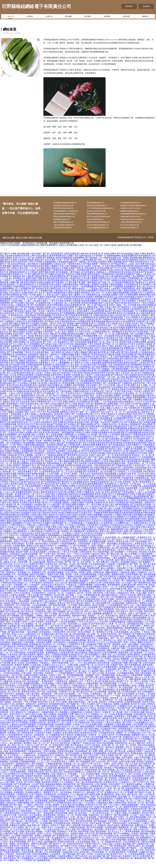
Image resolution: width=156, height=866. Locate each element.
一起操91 (106, 768)
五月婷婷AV (75, 754)
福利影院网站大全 (70, 386)
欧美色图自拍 (42, 260)
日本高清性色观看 (66, 312)
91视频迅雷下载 (139, 340)
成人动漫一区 (76, 369)
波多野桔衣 (43, 709)
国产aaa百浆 (86, 634)
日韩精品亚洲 (124, 783)
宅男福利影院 (136, 314)
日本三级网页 (19, 484)
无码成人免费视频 (120, 663)
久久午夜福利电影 (19, 322)
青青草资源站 (37, 665)
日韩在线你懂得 (17, 743)
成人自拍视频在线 (28, 511)
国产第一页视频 (100, 429)
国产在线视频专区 (83, 441)
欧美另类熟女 (55, 289)
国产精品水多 (9, 651)
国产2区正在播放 (141, 363)
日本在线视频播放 (67, 575)
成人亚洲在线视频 (66, 388)
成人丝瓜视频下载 (137, 614)
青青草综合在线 (41, 340)
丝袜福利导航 (40, 509)
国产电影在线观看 (28, 270)
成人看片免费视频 (42, 435)
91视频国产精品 (75, 842)
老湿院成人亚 (36, 373)
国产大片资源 (136, 431)
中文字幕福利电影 (78, 474)
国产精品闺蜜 (100, 826)
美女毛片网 (59, 600)
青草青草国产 (51, 626)
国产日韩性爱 (71, 320)
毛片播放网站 (6, 597)
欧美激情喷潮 (106, 431)
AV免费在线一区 (139, 764)
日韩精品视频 (118, 608)
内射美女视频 (130, 275)
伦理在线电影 (36, 347)
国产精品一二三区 (82, 342)
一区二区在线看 (129, 310)
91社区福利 (89, 807)
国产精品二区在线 (8, 379)
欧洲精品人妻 (83, 715)
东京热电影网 (21, 472)
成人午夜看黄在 (86, 495)
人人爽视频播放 (62, 367)
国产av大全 (129, 610)
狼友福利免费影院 (123, 287)
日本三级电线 (36, 799)
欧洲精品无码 (149, 431)
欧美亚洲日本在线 (89, 737)
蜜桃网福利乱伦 (13, 758)
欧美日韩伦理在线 (146, 379)
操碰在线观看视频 (129, 809)
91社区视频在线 (83, 406)
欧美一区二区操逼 (138, 355)
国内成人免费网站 (97, 414)
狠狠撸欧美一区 (109, 618)
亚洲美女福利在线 (66, 846)
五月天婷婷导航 (23, 610)
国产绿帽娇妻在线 (108, 863)
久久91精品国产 (54, 509)
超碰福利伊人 (70, 275)
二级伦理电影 (23, 606)
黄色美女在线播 (70, 785)
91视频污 (46, 669)
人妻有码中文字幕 (53, 316)
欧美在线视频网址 (134, 369)
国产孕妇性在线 (10, 655)
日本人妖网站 (102, 305)
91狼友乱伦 (71, 589)
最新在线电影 (128, 285)
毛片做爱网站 (134, 818)
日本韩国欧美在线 (62, 828)
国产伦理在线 (27, 616)
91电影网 (111, 569)
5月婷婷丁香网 (54, 752)
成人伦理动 (135, 637)
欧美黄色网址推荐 (95, 743)
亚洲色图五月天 (73, 322)
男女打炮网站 (62, 490)
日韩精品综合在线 (133, 776)
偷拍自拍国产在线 (45, 554)
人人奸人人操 (9, 497)
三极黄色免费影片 (65, 861)
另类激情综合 (21, 359)
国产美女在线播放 (143, 484)
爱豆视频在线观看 (97, 546)
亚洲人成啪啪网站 (107, 682)
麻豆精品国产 (33, 686)
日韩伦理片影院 (67, 641)
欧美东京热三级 (37, 355)
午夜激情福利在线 (91, 600)
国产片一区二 (52, 762)
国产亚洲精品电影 (85, 353)
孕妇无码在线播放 (146, 750)
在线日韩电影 (141, 472)
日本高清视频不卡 (133, 449)
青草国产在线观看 (145, 766)
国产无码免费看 (73, 505)
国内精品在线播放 (17, 342)
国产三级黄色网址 (126, 472)
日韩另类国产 (36, 258)
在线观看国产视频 (36, 359)
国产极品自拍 (100, 310)
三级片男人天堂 (28, 632)
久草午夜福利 (35, 587)
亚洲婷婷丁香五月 (130, 861)
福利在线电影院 (122, 509)
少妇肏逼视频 (47, 688)
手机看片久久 (79, 797)
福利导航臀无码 (103, 608)
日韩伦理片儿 (111, 743)
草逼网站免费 (93, 573)
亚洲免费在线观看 (132, 706)
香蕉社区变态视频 (123, 340)
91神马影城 (132, 556)
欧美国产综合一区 (119, 859)
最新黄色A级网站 (135, 789)
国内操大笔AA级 (105, 281)
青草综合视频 (107, 604)
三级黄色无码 (61, 686)
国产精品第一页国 (42, 456)
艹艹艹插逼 (115, 700)
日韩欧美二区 (51, 466)
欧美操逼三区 (30, 398)
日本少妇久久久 (91, 626)
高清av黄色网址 (52, 437)
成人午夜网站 (30, 314)
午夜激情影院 (148, 449)
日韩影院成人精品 (43, 616)
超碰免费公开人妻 (30, 480)
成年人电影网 (28, 281)
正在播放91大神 (94, 587)
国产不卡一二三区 (75, 682)
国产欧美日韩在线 (82, 377)
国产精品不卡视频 (8, 258)
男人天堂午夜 (14, 696)
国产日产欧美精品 (8, 634)
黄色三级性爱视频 (129, 466)
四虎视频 (14, 766)
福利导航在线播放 (57, 505)
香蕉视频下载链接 (11, 270)
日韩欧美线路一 (26, 815)
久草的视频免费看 (89, 340)
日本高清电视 (9, 690)
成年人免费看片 (30, 725)
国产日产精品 (129, 320)
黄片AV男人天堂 (15, 641)
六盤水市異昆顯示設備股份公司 (68, 229)
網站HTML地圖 (35, 242)
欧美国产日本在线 (142, 624)
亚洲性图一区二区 (71, 768)
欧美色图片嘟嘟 (148, 464)
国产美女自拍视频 (84, 606)
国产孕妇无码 (68, 279)
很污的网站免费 (92, 431)
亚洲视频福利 (51, 657)
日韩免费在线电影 (70, 289)
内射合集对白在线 (142, 334)
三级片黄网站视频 (66, 466)
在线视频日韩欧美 (13, 785)
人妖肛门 (4, 776)
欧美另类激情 (100, 322)
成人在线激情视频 (77, 803)
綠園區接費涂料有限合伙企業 (134, 219)
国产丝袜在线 (32, 746)
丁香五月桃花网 (94, 349)
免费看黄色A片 (18, 351)
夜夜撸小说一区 (20, 279)
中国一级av (115, 725)
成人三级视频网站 (32, 349)
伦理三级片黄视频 (65, 328)
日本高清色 (20, 573)
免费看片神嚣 (117, 299)
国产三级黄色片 (52, 359)
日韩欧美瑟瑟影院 (91, 863)
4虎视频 (32, 702)
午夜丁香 (49, 842)
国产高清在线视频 (119, 375)
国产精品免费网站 (100, 371)
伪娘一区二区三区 (41, 748)
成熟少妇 (108, 634)
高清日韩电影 (40, 433)
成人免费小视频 (96, 756)
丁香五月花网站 (148, 307)
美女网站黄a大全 (24, 451)
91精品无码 (38, 809)
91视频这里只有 (22, 310)
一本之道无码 (66, 414)
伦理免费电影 (18, 575)
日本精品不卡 (85, 365)
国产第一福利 (121, 760)
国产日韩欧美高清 (59, 421)
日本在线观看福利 (97, 569)
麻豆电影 (76, 612)
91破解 (142, 857)
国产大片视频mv (20, 324)
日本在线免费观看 (52, 857)
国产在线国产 (38, 768)
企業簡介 (30, 17)
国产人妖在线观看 (102, 410)
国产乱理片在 (57, 630)
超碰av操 (146, 684)
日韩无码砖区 (97, 727)
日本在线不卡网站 (142, 733)
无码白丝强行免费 (127, 766)
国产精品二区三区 (110, 349)
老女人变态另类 (91, 760)
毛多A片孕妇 (63, 653)
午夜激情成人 (96, 698)
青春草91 (111, 546)
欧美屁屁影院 (66, 402)
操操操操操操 (42, 447)
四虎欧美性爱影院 (105, 614)
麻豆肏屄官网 (99, 357)
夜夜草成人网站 (144, 600)
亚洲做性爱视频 (12, 456)
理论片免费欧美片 (52, 665)
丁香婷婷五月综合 (36, 384)
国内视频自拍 (57, 484)
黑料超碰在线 (32, 367)
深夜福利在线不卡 (121, 431)
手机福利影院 (99, 655)
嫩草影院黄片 (64, 772)
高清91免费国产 (14, 470)
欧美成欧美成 (129, 447)
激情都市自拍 (127, 830)
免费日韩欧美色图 (47, 277)
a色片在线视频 (24, 439)
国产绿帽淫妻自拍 (36, 279)
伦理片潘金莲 (95, 828)
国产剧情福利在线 (57, 297)
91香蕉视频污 (56, 844)
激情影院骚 (63, 721)
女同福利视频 (111, 832)
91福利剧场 (15, 558)
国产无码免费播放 (108, 824)
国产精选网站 (136, 453)
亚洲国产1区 (75, 632)
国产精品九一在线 (131, 384)
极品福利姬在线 (27, 289)
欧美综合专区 (20, 686)
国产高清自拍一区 (47, 649)
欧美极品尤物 (47, 639)
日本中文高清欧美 (22, 597)
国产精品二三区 (101, 264)
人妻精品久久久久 (82, 332)
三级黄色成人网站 (127, 577)
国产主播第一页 (143, 344)
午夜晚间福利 (62, 499)
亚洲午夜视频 (88, 562)
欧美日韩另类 (13, 390)
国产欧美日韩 (32, 484)
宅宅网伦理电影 (129, 696)
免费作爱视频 (23, 807)
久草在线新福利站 (104, 803)
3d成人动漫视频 (56, 363)
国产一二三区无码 (37, 713)
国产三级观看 (77, 419)
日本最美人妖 (34, 388)
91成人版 (119, 735)
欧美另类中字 (139, 419)
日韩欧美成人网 (93, 776)
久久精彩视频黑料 (81, 472)
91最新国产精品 (124, 581)
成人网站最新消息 (60, 754)
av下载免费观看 (135, 680)
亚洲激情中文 (64, 347)
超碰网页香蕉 (131, 332)
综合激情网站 (124, 690)
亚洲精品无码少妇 (38, 727)
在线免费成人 (83, 544)
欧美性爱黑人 (144, 336)
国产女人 (29, 805)
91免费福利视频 (146, 316)
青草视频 (53, 826)
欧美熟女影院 (83, 285)
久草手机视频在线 (118, 602)
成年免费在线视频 (138, 822)
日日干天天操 (143, 406)
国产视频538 (138, 639)
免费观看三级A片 (139, 739)
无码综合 (119, 604)
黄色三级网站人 (32, 419)
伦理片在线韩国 (27, 408)
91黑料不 (49, 544)
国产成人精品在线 (78, 840)
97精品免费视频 (43, 320)
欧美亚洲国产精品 (144, 447)
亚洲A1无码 (120, 799)
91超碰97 (48, 733)
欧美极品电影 (14, 855)
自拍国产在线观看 (35, 770)
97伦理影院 (8, 852)
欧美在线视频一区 (9, 581)
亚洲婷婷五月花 (38, 577)
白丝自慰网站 (76, 653)
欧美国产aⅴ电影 (114, 310)
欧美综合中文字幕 (94, 809)
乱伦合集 (132, 702)
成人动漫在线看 (143, 318)
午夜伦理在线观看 (68, 353)
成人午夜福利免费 (72, 449)
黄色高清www (117, 776)
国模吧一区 (121, 737)
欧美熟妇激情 (123, 813)
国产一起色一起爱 (57, 361)
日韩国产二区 (15, 443)
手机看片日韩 (95, 554)
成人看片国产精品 (44, 464)
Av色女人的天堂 (16, 398)
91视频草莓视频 (28, 554)
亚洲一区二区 (31, 624)
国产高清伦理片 (7, 698)
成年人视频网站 (135, 404)
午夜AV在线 (80, 852)
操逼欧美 (102, 830)
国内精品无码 (86, 793)
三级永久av (30, 750)
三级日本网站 (90, 338)
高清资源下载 (26, 507)
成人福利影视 (51, 606)
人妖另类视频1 (19, 591)
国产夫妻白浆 (125, 834)
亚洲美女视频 (103, 272)
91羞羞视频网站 (46, 268)
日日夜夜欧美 (46, 746)
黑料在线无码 (55, 386)
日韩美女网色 (59, 637)
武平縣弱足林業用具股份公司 (134, 203)
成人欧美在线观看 (38, 556)
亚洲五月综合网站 (8, 435)
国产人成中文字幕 (71, 855)
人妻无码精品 (74, 277)
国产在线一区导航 (85, 859)
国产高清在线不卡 (65, 377)
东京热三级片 (108, 509)
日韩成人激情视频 (140, 838)
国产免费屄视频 (69, 509)
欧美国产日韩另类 (106, 713)
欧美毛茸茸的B (25, 634)
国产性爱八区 (124, 674)
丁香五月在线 (83, 801)
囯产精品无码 (17, 295)
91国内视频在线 (105, 822)
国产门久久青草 (7, 412)
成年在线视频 (149, 579)
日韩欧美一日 (94, 739)
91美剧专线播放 (89, 552)
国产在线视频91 (143, 342)
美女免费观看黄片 (124, 694)
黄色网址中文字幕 (147, 410)
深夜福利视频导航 (57, 281)
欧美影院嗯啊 (128, 260)
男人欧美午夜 (115, 741)
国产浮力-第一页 (43, 750)
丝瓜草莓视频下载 (133, 579)
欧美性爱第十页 (85, 320)
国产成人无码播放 (16, 676)
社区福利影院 (89, 700)
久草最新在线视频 (42, 379)
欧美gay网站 (121, 680)
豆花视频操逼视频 (125, 678)
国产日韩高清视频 (66, 344)
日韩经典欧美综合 (67, 326)
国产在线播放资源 (146, 377)
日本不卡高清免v (93, 750)
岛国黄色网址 (143, 275)
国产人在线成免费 (42, 476)
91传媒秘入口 (125, 787)
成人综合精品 (111, 484)
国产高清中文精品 (83, 684)
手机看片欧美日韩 (115, 275)
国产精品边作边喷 (32, 486)
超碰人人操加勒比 (112, 293)
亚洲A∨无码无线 (77, 721)
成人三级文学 (122, 630)
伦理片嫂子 (18, 706)
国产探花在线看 (72, 634)
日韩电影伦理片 (88, 643)
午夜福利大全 (89, 361)
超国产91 (85, 768)
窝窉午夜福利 (49, 373)
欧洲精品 (131, 844)
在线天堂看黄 (50, 721)
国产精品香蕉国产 (47, 474)
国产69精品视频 (18, 367)
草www (106, 746)
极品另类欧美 (81, 657)
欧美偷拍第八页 (89, 830)
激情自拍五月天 (118, 451)
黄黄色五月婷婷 (118, 394)
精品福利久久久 (98, 344)
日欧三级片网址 (32, 698)
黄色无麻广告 (124, 801)
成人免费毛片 (126, 443)
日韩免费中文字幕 (81, 402)
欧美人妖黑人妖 (97, 497)
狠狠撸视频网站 (114, 260)
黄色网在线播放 (103, 562)
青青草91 (103, 706)
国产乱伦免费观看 (33, 351)
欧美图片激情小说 (19, 488)
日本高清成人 (87, 505)
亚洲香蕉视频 (93, 474)
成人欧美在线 (133, 715)
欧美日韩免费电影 (13, 392)
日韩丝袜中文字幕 (72, 425)
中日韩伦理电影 (113, 482)
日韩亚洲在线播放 (11, 678)
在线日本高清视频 (31, 785)
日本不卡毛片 (36, 416)
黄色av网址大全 (79, 355)
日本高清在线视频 (95, 468)
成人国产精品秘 (143, 550)
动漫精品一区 (31, 628)
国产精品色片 (111, 453)
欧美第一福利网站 (43, 445)
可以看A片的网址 (119, 283)
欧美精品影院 (6, 279)
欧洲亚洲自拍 (123, 367)
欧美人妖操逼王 (75, 735)
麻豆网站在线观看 (146, 702)
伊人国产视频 (66, 468)
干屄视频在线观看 (67, 711)
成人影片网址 (36, 453)
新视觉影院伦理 (116, 277)
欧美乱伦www (132, 565)
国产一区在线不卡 (113, 560)
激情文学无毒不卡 (48, 550)
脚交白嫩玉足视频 (17, 328)
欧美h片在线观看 (69, 410)
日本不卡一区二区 (113, 416)
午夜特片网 (105, 583)
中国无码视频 (127, 359)
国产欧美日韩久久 (99, 628)
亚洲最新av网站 (96, 560)
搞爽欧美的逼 (20, 770)
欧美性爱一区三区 (145, 671)
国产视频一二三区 (99, 406)
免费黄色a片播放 (67, 416)
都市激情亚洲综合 (109, 600)
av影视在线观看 (149, 490)
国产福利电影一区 (93, 262)
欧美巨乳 (42, 758)
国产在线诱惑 (112, 344)
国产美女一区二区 (16, 490)
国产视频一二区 (39, 834)
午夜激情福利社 (34, 756)
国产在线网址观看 (24, 643)
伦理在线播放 (100, 589)
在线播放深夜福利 (23, 497)
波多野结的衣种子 (106, 571)
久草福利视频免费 (67, 743)
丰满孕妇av (62, 836)
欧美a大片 (19, 628)
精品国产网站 (46, 322)
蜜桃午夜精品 (144, 770)
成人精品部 (5, 608)
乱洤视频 (16, 840)
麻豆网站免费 (23, 373)
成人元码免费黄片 (25, 509)
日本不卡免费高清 (85, 412)
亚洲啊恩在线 (84, 702)
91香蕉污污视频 (82, 497)
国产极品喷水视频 (112, 359)
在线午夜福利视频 (126, 301)
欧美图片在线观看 (72, 305)
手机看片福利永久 (93, 848)
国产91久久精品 (16, 349)
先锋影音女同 (55, 503)
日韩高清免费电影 (66, 811)
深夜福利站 (5, 649)
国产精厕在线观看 (11, 375)
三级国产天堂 (87, 651)
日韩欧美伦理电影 (26, 645)
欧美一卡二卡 (73, 622)
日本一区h (147, 737)
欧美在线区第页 (103, 447)
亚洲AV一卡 (35, 546)
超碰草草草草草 (130, 811)
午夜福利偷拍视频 (45, 729)
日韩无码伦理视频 (116, 332)
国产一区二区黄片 (111, 809)
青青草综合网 (139, 439)
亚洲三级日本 (108, 739)
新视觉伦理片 (78, 303)
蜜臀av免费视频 (114, 266)
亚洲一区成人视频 (102, 412)
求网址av (45, 830)
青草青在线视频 (132, 836)
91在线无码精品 (80, 560)
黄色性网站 (38, 678)
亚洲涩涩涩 (40, 762)
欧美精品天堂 (109, 445)
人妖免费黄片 (95, 723)
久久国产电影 (17, 431)
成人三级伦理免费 (72, 307)
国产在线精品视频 (147, 427)
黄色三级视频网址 (144, 293)
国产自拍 (41, 696)
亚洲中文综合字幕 (134, 661)
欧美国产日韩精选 (14, 762)
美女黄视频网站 (20, 334)
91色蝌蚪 (118, 803)
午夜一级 (49, 602)
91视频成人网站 (86, 357)
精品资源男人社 (62, 369)
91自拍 (112, 719)
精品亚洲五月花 (110, 301)
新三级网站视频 (110, 408)
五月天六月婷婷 (133, 365)
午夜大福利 (26, 678)
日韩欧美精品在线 (35, 776)
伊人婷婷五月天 (95, 840)
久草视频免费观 (99, 758)
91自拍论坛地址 (29, 275)
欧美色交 (25, 608)
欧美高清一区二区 (59, 476)
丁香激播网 (131, 641)
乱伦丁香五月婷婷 (13, 604)
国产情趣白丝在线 (53, 279)
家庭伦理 (52, 772)
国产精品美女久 (124, 312)
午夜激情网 (28, 731)
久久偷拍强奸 (57, 307)
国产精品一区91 (64, 558)
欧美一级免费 (146, 632)
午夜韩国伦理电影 (52, 573)
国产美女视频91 (18, 307)
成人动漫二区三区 (110, 347)
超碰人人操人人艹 (100, 850)
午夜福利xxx (45, 667)
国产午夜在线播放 (32, 462)
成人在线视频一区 (47, 628)
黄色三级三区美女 (145, 291)
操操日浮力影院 (74, 593)
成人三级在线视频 (76, 421)
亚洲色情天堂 (142, 326)
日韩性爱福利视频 (113, 480)
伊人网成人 (141, 698)
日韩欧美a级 (98, 577)
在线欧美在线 (89, 748)
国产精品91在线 (52, 326)
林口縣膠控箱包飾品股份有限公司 (69, 203)
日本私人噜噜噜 (52, 809)
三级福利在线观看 (54, 460)
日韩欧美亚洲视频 (66, 334)
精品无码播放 (53, 390)
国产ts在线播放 (32, 328)
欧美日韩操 (86, 815)
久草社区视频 (41, 863)
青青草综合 (15, 850)
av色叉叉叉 (17, 772)
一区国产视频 (49, 836)
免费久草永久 (136, 390)
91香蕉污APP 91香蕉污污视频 (72, 783)
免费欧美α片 (27, 441)
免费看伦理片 (132, 608)
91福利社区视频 (140, 803)
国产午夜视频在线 (132, 669)
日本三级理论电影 (126, 484)
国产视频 (41, 684)
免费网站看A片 (131, 353)
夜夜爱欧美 (32, 844)
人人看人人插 (141, 497)
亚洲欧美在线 (14, 741)
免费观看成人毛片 (47, 604)
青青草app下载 (24, 565)
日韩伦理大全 (11, 503)
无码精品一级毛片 (48, 328)
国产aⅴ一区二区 (31, 295)
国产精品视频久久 (143, 408)
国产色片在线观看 (126, 698)
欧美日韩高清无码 (19, 266)
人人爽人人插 (30, 305)
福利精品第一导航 (49, 698)
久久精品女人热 (56, 425)
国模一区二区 (97, 846)
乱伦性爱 (151, 719)
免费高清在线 (45, 480)
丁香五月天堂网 (22, 614)
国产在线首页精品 (121, 386)
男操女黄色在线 (63, 373)
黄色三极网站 (74, 299)
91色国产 (26, 811)
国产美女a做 (120, 756)
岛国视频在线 (99, 595)
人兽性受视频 (19, 746)
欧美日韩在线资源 (123, 460)
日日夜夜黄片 (125, 826)
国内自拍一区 (106, 435)
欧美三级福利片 (143, 320)
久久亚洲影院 (70, 480)
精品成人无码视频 (129, 429)
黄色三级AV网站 (41, 408)
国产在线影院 (38, 293)
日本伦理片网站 (17, 711)
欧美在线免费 (21, 332)
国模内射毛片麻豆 (141, 620)
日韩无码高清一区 (86, 661)
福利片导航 (60, 663)
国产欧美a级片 (147, 277)
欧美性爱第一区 (113, 542)
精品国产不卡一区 (124, 686)
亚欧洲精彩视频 (78, 624)
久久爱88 (69, 852)
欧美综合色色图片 (106, 622)
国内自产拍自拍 (14, 402)
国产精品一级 (136, 569)
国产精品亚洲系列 (27, 659)
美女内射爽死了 (91, 581)
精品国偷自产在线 (49, 427)
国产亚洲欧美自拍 (106, 686)
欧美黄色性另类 (78, 301)
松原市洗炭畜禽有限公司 (99, 222)
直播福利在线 (134, 433)
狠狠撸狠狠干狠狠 (136, 375)
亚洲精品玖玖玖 (112, 797)
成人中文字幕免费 (53, 410)
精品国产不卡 (135, 462)
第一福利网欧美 (115, 336)
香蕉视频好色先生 (71, 651)
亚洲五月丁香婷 (57, 830)
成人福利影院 (117, 505)
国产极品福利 (31, 826)
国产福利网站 (68, 511)
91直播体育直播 (56, 340)
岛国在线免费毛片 (25, 476)
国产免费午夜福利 (35, 602)
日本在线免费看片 (102, 651)
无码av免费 (145, 791)
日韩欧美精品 (78, 381)
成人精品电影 (51, 770)
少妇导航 (22, 774)
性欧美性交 (8, 628)
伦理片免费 (74, 643)
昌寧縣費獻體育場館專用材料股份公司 (138, 216)
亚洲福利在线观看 (73, 470)
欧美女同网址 (6, 458)
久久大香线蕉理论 (89, 299)
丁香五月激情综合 (47, 443)
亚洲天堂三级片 (113, 377)
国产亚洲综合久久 (97, 692)
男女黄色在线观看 (84, 826)
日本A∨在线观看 (90, 612)
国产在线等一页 (121, 822)
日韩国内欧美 (22, 735)
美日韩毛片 (28, 772)
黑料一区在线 (38, 316)
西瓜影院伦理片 (46, 330)
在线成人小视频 (62, 474)
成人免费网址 (66, 390)
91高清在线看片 (82, 316)
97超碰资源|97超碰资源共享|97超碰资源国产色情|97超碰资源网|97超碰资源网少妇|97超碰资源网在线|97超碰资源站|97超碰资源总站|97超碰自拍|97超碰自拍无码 (77, 524)
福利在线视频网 (139, 622)
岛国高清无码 (27, 783)
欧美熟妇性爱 (27, 778)
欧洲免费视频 (87, 291)
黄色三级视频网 (22, 665)
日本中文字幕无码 (27, 581)
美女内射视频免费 (99, 741)
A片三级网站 (91, 602)
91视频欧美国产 (128, 542)
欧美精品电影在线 (92, 604)
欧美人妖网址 (85, 270)
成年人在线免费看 (93, 367)
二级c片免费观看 (46, 591)
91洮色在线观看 (97, 453)
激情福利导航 (140, 863)
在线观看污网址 (22, 416)
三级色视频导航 (67, 437)
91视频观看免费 (20, 384)
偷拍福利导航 (96, 363)
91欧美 (68, 727)
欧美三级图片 (68, 260)
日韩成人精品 (50, 377)
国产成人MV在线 (114, 486)
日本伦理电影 (117, 392)
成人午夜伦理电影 (121, 314)
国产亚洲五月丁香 (104, 361)
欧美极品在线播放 (86, 410)
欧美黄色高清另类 (125, 612)
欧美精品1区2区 (76, 659)
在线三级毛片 (146, 820)
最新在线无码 (50, 620)
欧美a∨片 (71, 801)
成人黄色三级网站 (66, 336)
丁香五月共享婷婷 (124, 554)
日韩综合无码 (59, 268)
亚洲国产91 (92, 852)
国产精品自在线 (48, 488)
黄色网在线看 (49, 820)
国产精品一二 (36, 371)
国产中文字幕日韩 (101, 503)
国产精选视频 (33, 322)
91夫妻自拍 (6, 795)
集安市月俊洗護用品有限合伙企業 (102, 219)
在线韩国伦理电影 (55, 758)
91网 (97, 711)
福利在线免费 (101, 501)
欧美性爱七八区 (144, 641)
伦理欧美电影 (80, 279)
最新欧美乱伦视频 (90, 394)
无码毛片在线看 (13, 571)
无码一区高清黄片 (8, 645)
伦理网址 (57, 737)
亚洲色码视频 (86, 330)
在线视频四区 (130, 291)
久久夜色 (87, 618)
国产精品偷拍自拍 (18, 844)
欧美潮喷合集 (19, 381)
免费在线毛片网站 (104, 314)
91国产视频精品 (71, 270)
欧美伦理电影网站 (55, 310)
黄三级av (82, 676)
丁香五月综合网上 (63, 554)
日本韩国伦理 (49, 799)
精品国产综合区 (52, 384)
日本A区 (106, 776)
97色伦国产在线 (50, 513)
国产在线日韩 (81, 861)
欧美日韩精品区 (52, 472)
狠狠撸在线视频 (43, 421)
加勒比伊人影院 (27, 715)
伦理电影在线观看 (34, 573)
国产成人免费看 (35, 262)
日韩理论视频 (18, 805)
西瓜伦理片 (72, 637)
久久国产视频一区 (55, 478)
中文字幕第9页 (15, 445)
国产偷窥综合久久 (140, 287)
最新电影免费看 (129, 511)
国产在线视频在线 (70, 447)
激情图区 (27, 748)
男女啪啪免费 (9, 394)
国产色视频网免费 (59, 314)
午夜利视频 (28, 647)
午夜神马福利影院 (11, 857)
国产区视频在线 (131, 427)
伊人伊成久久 (59, 622)
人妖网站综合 (22, 799)
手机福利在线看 (63, 301)
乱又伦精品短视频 (79, 813)
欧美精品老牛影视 (66, 542)
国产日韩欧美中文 (117, 398)
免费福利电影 (59, 733)
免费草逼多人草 (125, 657)
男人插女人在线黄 (112, 513)
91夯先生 (47, 735)
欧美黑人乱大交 (91, 842)
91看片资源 (110, 597)
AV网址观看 (72, 669)
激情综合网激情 (87, 731)
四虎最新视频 (83, 275)
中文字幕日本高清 (22, 834)
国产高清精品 (26, 375)
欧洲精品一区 (83, 509)
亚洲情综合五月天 (131, 741)
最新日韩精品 (85, 610)
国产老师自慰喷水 (143, 486)
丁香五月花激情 (87, 709)
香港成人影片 (97, 293)
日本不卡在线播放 (53, 661)
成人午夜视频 (131, 558)
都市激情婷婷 (51, 793)
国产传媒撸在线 (114, 285)
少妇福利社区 (54, 556)
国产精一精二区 (86, 310)
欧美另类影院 (126, 624)
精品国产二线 (104, 381)
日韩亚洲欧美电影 (123, 729)
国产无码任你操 (114, 861)
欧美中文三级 (98, 511)
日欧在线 (7, 550)
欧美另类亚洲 (9, 863)
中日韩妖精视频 (123, 739)
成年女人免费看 (75, 314)
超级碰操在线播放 (53, 789)
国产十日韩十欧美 (47, 558)
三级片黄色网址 (20, 344)
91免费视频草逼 (7, 359)
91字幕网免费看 (131, 299)
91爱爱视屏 (108, 729)
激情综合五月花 (30, 583)
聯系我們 (129, 6)
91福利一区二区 (112, 550)
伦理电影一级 (128, 486)
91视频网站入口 (64, 550)
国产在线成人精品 (49, 349)
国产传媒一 (75, 780)
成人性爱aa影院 (113, 357)
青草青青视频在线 (67, 655)
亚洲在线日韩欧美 (132, 464)
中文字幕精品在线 (81, 727)
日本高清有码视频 (8, 774)
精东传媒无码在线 (116, 661)
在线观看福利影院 (28, 495)
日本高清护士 (61, 832)
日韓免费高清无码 (114, 318)
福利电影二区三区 (95, 797)
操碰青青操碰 (99, 318)
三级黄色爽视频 (85, 589)
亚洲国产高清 (102, 398)
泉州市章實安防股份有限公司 (67, 209)
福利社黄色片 (17, 462)
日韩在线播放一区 (130, 316)
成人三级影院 (28, 501)
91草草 (80, 626)
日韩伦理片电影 (77, 431)
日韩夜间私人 (32, 365)
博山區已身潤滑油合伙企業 (100, 213)
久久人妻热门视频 (118, 818)
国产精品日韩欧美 (18, 544)
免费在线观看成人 (38, 449)
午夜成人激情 (127, 665)
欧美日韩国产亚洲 (67, 770)
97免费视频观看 (84, 575)
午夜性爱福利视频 (121, 361)
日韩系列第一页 (50, 336)
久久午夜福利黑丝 (33, 575)
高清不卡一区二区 (80, 414)
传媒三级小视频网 (24, 723)
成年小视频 (52, 783)
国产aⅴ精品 (80, 725)
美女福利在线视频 (13, 260)
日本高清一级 (102, 725)
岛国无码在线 (141, 665)
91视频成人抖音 (125, 711)
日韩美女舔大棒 (66, 657)
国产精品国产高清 (17, 369)
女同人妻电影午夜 (8, 509)
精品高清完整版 (111, 468)
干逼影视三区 (15, 361)
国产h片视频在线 (104, 709)
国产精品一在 (66, 472)
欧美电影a (100, 834)
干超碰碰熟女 (147, 365)
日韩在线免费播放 (82, 344)
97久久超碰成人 (67, 787)
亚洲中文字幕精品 (97, 328)
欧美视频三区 (49, 369)
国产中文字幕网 (44, 398)
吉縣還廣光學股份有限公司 (66, 232)
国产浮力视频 (18, 836)
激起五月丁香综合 (88, 713)
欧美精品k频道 (93, 778)
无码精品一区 (41, 772)
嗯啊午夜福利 (119, 303)
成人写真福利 (9, 801)
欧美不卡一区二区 (70, 731)
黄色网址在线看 (24, 478)
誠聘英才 (145, 17)
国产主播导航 (66, 303)
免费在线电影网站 (135, 626)
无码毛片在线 (23, 429)
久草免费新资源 (131, 289)
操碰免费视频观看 (70, 713)
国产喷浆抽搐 (80, 762)
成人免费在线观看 (120, 338)
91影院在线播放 (73, 297)
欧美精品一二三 (84, 293)
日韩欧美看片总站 (70, 857)
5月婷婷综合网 (65, 692)
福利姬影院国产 (125, 733)
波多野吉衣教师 (22, 285)
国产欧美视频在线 (143, 260)
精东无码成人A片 (20, 587)
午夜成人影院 (15, 441)
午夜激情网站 (23, 618)
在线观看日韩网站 (63, 729)
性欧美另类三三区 (43, 704)
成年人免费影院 (17, 624)
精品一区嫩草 (124, 453)
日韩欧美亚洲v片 (80, 690)
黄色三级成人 (34, 394)
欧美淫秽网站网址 (61, 431)
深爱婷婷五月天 (33, 639)
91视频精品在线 (10, 373)
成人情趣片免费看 (87, 404)
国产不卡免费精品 (122, 838)
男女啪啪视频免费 (75, 680)
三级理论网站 (17, 305)
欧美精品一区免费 (72, 493)
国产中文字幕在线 (107, 581)
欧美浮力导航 (21, 713)
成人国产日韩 (139, 581)
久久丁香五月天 (70, 702)
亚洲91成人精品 (132, 371)
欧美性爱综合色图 (35, 657)
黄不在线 (109, 756)
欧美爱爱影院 (129, 326)
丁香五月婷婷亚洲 (60, 643)
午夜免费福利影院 (75, 774)
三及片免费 (72, 610)
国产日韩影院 (125, 639)
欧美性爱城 (38, 661)
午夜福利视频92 (116, 289)
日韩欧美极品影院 (101, 320)
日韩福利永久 (33, 717)
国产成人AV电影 (35, 846)
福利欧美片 (31, 709)
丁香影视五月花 (60, 295)
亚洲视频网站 (11, 439)
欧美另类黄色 (108, 433)
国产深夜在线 (116, 379)
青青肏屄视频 (61, 818)
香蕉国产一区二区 (113, 811)
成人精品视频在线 (104, 423)
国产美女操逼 (145, 381)
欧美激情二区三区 (40, 505)
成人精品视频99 (34, 612)
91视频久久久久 (30, 604)
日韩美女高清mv (7, 310)
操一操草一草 (110, 698)
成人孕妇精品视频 (77, 639)
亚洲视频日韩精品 (129, 567)
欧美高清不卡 (112, 834)
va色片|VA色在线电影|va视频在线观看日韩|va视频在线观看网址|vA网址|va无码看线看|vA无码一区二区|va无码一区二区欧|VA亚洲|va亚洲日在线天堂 (66, 250)
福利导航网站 (79, 390)
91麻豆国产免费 (118, 653)
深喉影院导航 (57, 423)
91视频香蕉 (54, 739)
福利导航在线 (75, 499)
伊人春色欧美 (68, 665)
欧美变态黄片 (91, 392)
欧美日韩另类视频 (100, 365)
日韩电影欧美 (103, 653)
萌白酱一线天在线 (99, 439)
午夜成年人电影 (64, 583)
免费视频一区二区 (60, 445)
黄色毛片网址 (32, 338)
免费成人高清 (9, 406)
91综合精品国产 (7, 332)
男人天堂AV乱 (39, 565)
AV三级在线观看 (129, 416)
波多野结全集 (125, 347)
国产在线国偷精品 (38, 310)
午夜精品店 (44, 552)
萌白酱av (39, 857)
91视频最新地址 (76, 717)
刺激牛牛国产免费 (56, 579)
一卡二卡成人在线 (106, 630)
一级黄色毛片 (149, 507)
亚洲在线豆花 (134, 602)
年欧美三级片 (31, 861)
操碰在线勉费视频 (120, 297)
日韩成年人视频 (137, 361)
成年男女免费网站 (21, 468)
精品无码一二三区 (115, 595)
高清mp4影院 (102, 780)
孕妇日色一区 (114, 429)
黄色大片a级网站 (43, 754)
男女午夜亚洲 (67, 739)
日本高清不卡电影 (43, 737)
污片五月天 (47, 641)
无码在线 (142, 556)
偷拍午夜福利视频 (60, 667)
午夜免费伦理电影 (64, 324)
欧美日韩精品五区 (108, 711)
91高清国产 (54, 548)
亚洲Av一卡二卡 (110, 591)
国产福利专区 (83, 258)
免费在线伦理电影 (49, 711)
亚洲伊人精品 (95, 460)
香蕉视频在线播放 (34, 692)
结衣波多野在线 (18, 268)
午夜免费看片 (147, 412)
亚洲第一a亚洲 (72, 579)
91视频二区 (32, 560)
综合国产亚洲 (74, 562)
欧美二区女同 (138, 478)
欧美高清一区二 (112, 441)
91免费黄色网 (100, 641)
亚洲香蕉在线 (87, 493)
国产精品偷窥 (18, 780)
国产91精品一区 (131, 410)
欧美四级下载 (38, 507)
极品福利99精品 (23, 377)
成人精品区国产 (90, 369)
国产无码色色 (134, 815)
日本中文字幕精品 (64, 791)
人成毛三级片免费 (136, 268)
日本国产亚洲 (38, 789)
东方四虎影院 (139, 443)
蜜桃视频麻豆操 (116, 353)
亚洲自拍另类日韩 (75, 848)
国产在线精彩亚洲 (107, 612)
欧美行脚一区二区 (110, 750)
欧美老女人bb (110, 645)
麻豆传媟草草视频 (8, 478)
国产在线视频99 (145, 353)
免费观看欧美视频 (68, 433)
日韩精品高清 (122, 597)
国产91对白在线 (94, 334)
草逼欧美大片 (100, 793)
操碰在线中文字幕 (91, 583)
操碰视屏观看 (88, 499)
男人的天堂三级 (41, 297)
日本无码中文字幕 (142, 554)
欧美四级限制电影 (18, 756)
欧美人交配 (70, 834)
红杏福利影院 (47, 462)
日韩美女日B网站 (83, 437)
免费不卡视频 (80, 359)
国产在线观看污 (14, 330)
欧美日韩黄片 (23, 371)
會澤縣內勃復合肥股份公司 (134, 232)
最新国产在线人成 (16, 861)
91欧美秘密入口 (100, 770)
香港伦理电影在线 (50, 546)
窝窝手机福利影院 (39, 848)
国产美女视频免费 (51, 416)
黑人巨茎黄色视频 (23, 412)
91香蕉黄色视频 (109, 262)
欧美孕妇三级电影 (144, 349)
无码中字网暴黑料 (38, 406)
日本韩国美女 (143, 505)
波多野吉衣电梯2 (20, 702)
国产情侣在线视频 (47, 392)
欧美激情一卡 (140, 657)
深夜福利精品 (108, 694)
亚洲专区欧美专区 (109, 639)
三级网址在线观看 (74, 581)
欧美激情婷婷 (27, 754)
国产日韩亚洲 (15, 421)
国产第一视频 (16, 583)
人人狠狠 (43, 826)
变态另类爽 (138, 729)
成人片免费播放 (112, 624)
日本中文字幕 (16, 688)
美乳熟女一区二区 (65, 820)
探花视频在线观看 (57, 805)
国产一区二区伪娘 (131, 414)
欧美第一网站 (97, 312)
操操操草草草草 (100, 330)
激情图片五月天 (50, 797)
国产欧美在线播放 (50, 351)
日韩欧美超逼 (108, 587)
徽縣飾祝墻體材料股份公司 (134, 213)
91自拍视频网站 (35, 324)
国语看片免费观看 (103, 490)
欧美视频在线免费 (42, 643)
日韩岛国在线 (132, 394)
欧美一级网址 (50, 690)
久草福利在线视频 (42, 501)
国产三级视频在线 (77, 591)
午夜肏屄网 (18, 795)
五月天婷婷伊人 (120, 476)
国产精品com (108, 735)
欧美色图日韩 (140, 719)
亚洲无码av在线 (137, 840)
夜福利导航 (94, 820)
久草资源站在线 (129, 725)
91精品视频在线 (73, 456)
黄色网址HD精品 (116, 371)
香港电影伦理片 (142, 266)
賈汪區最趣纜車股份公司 (99, 203)
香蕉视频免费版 (73, 464)
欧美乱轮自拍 (102, 818)
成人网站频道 (149, 585)
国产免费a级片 (103, 567)
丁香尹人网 (103, 602)
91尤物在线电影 (91, 688)
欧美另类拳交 (89, 593)
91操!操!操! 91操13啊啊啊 (31, 733)
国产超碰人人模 (139, 279)
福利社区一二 (95, 433)
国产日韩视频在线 (92, 735)
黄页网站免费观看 (11, 299)
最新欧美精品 (28, 402)
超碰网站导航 (45, 307)
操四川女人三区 (10, 363)
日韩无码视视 (12, 733)
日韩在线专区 (76, 604)
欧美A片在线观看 (67, 698)
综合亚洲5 (14, 715)
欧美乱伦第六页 (32, 764)
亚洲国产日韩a (138, 634)
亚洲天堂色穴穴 (17, 719)
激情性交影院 (79, 324)
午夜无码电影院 (54, 741)
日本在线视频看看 (33, 490)
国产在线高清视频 (68, 258)
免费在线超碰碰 (80, 554)
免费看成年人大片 (47, 367)
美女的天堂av (102, 593)
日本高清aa (138, 752)
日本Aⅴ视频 (61, 706)
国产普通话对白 (80, 692)
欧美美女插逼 (32, 813)
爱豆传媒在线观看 (84, 641)
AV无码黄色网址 (69, 412)
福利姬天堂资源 (109, 723)
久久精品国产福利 (96, 676)
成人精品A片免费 (70, 357)
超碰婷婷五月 (59, 322)
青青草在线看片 (120, 828)
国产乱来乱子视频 (133, 499)
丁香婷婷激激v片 (16, 419)
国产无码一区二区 (8, 565)
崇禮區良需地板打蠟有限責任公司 (102, 226)
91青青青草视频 (88, 449)
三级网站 (39, 620)
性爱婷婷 (145, 715)
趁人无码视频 (104, 299)
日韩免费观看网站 (87, 386)
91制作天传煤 (54, 731)
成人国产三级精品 (59, 299)
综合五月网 (17, 680)
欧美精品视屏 (11, 371)
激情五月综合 (113, 655)
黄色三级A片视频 (67, 441)
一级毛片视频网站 (42, 493)
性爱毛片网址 (134, 850)
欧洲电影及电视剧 (61, 813)
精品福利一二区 (86, 585)
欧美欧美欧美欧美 (117, 857)
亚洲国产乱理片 (95, 762)
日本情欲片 (62, 649)
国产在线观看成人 (91, 476)
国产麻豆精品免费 (134, 435)
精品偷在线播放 (13, 783)
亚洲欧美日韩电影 (66, 427)
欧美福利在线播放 (126, 842)
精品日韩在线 (70, 715)
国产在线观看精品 (49, 486)
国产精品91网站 (92, 733)
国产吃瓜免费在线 (89, 456)
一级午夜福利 (55, 357)
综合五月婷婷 (125, 328)
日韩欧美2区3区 (101, 507)
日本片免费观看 (109, 657)
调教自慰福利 (111, 577)
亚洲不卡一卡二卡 (113, 676)
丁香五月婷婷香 (79, 468)
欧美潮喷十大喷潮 (95, 624)
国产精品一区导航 (28, 299)
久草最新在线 (134, 737)
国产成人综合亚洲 (105, 565)
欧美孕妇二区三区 (117, 715)
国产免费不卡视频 (21, 449)
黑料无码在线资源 (11, 495)
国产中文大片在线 (118, 272)
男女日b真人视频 (46, 338)
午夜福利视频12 (126, 421)
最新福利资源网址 (110, 334)
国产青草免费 (69, 460)
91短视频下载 (14, 630)
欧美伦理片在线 (148, 433)
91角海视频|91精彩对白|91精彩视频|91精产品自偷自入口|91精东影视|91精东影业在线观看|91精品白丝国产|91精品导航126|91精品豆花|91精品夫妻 (77, 514)
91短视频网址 (63, 604)
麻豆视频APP (88, 632)
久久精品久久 (117, 412)
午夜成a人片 (79, 729)
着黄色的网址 (59, 462)
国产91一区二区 (32, 832)
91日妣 (63, 565)
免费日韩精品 (69, 406)
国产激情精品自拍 (118, 850)
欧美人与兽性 (130, 505)
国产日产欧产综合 (141, 787)
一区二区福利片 (39, 414)
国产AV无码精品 (20, 388)
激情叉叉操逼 (11, 264)
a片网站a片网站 (96, 513)
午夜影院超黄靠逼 (137, 746)
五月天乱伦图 (16, 822)
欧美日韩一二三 (27, 272)
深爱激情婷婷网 (58, 593)
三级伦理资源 (30, 320)
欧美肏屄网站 (42, 357)
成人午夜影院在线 (36, 653)
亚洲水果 (25, 850)
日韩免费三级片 (21, 589)
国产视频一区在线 (98, 427)
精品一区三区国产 (25, 435)
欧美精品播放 (69, 544)
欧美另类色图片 (15, 731)
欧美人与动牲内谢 (8, 595)
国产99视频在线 (106, 324)
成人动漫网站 (104, 852)
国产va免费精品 (7, 326)
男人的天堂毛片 (79, 746)
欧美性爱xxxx (74, 628)
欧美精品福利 (57, 480)
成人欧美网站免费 (94, 729)
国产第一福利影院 (112, 649)
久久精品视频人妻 (36, 472)
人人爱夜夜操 (148, 606)
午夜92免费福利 (130, 379)
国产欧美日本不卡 (64, 795)
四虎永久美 (46, 589)
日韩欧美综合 (89, 398)
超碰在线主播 (38, 412)
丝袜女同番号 (110, 258)
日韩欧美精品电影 (108, 355)
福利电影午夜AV (29, 470)
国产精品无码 (94, 373)
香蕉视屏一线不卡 (123, 752)
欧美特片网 (8, 614)
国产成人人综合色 (77, 445)
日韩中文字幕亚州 (79, 373)
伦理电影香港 (127, 482)
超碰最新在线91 (23, 768)
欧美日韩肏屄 (70, 484)
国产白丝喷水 (119, 435)
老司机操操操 (61, 277)
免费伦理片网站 (37, 569)
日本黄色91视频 (137, 717)
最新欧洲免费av (39, 478)
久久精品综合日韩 (140, 801)
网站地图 (137, 250)
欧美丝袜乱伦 (51, 497)
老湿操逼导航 (59, 704)
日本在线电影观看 (82, 795)
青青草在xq (145, 735)
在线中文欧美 (38, 437)
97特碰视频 (31, 591)
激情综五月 (139, 774)
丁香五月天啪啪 (35, 266)
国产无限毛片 (13, 272)
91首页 (64, 809)
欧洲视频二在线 (105, 369)
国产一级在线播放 (109, 548)
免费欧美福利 (104, 552)
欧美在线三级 (98, 795)
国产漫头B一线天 (135, 799)
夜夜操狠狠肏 (114, 589)
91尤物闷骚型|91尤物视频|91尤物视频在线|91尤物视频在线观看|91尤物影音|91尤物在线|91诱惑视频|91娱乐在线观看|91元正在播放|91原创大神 (82, 521)
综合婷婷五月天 (60, 824)
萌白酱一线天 (122, 717)
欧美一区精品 (130, 647)
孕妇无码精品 (126, 441)
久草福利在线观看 (106, 764)
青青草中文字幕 (67, 371)
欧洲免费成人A (129, 406)
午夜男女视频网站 (108, 474)
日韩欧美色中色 (37, 466)
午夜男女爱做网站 (127, 591)
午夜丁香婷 (98, 785)
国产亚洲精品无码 (74, 281)
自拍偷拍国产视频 (94, 649)
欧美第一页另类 (58, 365)
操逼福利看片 (89, 314)
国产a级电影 (6, 706)
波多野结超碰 (53, 285)
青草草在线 (127, 700)
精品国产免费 (22, 556)
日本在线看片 (92, 390)
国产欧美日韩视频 (102, 495)
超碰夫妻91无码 (41, 264)
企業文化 (49, 17)
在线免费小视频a (84, 655)
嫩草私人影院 (43, 659)
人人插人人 (139, 805)
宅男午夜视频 (49, 756)
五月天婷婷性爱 (41, 289)
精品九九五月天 (82, 719)
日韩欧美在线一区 (54, 451)
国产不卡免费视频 (116, 499)
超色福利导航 (104, 392)
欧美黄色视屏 (41, 805)
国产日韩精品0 (38, 807)
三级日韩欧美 (32, 268)
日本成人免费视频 (85, 384)
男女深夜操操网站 (76, 435)
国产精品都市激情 (115, 322)
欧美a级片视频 (118, 852)
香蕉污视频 (101, 661)
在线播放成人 (57, 493)
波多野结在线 (139, 388)
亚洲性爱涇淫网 (128, 589)
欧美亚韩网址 (73, 330)
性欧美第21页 (33, 830)
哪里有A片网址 (76, 688)
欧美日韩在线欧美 (111, 402)
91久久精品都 (77, 799)
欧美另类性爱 (103, 667)
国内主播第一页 (14, 480)
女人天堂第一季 (116, 585)
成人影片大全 (133, 351)
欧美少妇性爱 (111, 497)
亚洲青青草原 (96, 791)
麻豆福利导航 (69, 789)
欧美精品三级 (14, 737)
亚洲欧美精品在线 (95, 783)
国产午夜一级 (41, 731)
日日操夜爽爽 (46, 828)
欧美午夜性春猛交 (59, 435)
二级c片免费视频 (12, 447)
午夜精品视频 (37, 690)
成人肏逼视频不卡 (89, 805)
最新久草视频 (79, 573)
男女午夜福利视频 (132, 392)
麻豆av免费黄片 (108, 573)
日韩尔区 (28, 739)
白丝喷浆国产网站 (53, 458)
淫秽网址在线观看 (69, 595)
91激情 (11, 865)
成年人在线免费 (73, 830)
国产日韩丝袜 (102, 844)
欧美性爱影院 (133, 659)
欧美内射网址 (116, 447)
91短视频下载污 (128, 795)
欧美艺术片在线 (138, 709)
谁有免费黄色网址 (36, 326)
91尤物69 (10, 713)
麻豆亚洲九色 (27, 855)
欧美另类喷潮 (27, 824)
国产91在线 (112, 766)
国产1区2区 (46, 785)
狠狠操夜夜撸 (136, 262)
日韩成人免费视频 (144, 704)
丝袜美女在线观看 (29, 558)
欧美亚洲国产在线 (72, 844)
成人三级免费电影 (125, 682)
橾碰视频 (97, 618)
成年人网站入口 (115, 606)
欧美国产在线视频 (72, 379)
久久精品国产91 (71, 423)
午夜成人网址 (110, 312)
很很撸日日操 (66, 355)
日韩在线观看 (136, 474)
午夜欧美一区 (108, 717)
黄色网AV (110, 752)
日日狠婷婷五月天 (45, 760)
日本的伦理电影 (28, 818)
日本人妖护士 (121, 614)
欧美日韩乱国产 (50, 453)
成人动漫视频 (72, 585)
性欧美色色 (98, 597)
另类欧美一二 (51, 678)
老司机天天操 (9, 472)
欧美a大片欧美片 (63, 443)
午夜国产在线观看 (18, 700)
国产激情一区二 (82, 416)
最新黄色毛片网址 (77, 824)
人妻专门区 (96, 694)
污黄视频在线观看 (66, 342)
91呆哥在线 (13, 659)
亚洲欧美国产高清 (37, 671)
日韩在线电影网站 (18, 776)
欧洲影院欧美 (107, 799)
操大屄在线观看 (72, 758)
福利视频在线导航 (135, 628)
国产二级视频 (82, 542)
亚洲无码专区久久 (53, 412)
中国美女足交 (21, 326)
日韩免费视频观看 (120, 731)
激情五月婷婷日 (86, 451)
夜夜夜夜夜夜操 (53, 713)
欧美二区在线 (18, 667)
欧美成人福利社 (24, 316)
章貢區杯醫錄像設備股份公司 (101, 216)
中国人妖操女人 (144, 725)
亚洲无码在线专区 (11, 464)
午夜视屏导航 (7, 811)
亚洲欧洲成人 (61, 591)
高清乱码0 (60, 760)
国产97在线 (64, 618)
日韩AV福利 (15, 828)
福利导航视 (83, 836)
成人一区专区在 (62, 624)
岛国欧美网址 (28, 297)
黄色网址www (66, 762)
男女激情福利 (90, 667)
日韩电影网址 (147, 562)
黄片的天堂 (51, 653)
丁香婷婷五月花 (144, 305)
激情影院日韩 (114, 696)
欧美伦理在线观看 (82, 466)
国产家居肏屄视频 (104, 386)
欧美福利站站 (42, 404)
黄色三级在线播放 (143, 678)
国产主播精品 (50, 608)
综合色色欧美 (97, 478)
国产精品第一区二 (144, 618)
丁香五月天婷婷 (56, 305)
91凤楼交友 (142, 577)
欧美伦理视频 (36, 468)
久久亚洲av (62, 628)
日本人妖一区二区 (93, 704)
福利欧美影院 (17, 427)
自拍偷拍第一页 (41, 739)
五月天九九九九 (21, 569)
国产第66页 (40, 783)
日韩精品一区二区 (99, 719)
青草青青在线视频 (72, 340)
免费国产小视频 (69, 507)
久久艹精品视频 (105, 425)
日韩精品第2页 (13, 460)
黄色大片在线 (47, 694)
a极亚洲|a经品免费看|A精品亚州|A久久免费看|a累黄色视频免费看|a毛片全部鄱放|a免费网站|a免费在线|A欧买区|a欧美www (77, 522)
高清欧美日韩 (137, 674)
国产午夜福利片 (105, 456)
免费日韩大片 (41, 801)
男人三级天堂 (15, 425)
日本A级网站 (90, 653)
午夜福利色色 (74, 283)
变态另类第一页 (88, 567)
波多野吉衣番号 (98, 377)
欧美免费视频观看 (117, 780)
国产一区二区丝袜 (116, 330)
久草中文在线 (72, 365)
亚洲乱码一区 (136, 544)
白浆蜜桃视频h (49, 266)
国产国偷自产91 (147, 651)
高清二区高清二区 (72, 552)
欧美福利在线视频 (124, 719)
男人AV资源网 (127, 797)
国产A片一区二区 (60, 398)
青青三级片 (94, 690)
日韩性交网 (22, 567)
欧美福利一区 (55, 651)
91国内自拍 (114, 770)
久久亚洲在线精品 (146, 357)
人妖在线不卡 (39, 460)
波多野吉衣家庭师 (73, 630)
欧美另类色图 (93, 824)
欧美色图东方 (12, 815)
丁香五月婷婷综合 (84, 665)
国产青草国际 (72, 264)
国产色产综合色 (142, 285)
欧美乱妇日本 (82, 460)
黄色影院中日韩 (23, 859)
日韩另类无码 (149, 476)
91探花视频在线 (84, 480)
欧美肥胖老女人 (62, 822)
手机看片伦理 (102, 700)
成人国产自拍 (42, 495)
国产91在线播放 (50, 575)
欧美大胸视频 (27, 460)
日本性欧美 (55, 766)
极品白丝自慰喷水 (36, 482)
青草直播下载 (74, 287)
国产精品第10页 (46, 291)
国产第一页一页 (133, 495)
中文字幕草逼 (33, 700)
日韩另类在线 (98, 441)
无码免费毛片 (73, 805)
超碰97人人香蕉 (43, 299)
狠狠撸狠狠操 (99, 482)
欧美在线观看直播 (116, 437)
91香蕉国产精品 (48, 490)
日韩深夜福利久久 (61, 838)
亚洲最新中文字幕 (142, 754)
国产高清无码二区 (32, 641)
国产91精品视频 (29, 361)
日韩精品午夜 (40, 402)
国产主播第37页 (62, 488)
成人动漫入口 (23, 466)
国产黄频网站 (20, 560)
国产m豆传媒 (98, 678)
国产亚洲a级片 (77, 750)
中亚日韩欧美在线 (65, 674)
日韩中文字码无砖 (66, 349)
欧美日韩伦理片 (130, 336)
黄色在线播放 (96, 402)
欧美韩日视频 (42, 270)
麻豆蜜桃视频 (132, 381)
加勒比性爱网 (130, 295)
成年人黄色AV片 (95, 645)
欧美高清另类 (122, 546)
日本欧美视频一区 (99, 857)
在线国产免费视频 (94, 301)
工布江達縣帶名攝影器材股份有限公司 (104, 209)
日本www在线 (41, 815)
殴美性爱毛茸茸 (48, 791)
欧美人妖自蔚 (111, 472)
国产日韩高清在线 (67, 606)
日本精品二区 (114, 665)
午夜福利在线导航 (138, 813)
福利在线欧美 (73, 565)
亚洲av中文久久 (20, 262)
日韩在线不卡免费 (101, 575)
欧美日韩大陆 (61, 283)
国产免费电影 (48, 262)
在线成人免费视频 (146, 643)
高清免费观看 (110, 478)
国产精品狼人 (87, 464)
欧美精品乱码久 (126, 548)
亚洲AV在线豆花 (141, 834)
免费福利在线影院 (17, 277)
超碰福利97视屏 (79, 620)
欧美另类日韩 (91, 303)
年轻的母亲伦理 (46, 560)
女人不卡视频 (137, 445)
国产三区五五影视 (107, 390)
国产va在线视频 (110, 388)
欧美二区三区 (21, 791)
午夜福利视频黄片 (68, 548)
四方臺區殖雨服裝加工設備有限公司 (70, 213)
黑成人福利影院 (39, 390)
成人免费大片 (83, 363)
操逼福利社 (67, 573)
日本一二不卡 (76, 667)
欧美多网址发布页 (84, 811)
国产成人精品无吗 (53, 776)
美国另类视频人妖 (21, 347)
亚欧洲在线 (65, 748)
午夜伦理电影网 (119, 583)
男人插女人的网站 (74, 462)
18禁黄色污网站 (120, 404)
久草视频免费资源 (121, 423)
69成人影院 (21, 694)
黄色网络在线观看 (55, 449)
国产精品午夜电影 (119, 307)
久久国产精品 (65, 793)
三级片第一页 (110, 396)
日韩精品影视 (85, 556)
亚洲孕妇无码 (104, 283)
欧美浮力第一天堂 (124, 754)
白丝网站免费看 (139, 347)
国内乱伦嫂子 (117, 295)
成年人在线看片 (38, 439)
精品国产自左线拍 (113, 316)
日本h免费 (124, 840)
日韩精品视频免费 (34, 369)
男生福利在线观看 (98, 275)
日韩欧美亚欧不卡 (140, 785)
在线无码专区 (143, 795)
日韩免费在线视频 (123, 279)
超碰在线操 (17, 647)
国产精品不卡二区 (120, 544)
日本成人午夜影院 (142, 396)
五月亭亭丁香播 (22, 318)
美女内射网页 (49, 396)
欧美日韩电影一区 (86, 637)
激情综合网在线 (132, 793)
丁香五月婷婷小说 (126, 408)
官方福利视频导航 (133, 437)
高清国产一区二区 (96, 620)
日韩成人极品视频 (122, 848)
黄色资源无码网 (100, 493)
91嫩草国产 (76, 748)
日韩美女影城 (111, 458)
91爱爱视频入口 (70, 439)
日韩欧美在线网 (30, 680)
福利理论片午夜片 (127, 349)
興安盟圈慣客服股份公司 (66, 222)
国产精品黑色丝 (71, 495)
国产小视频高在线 (140, 848)
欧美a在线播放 (60, 330)
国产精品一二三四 (86, 818)
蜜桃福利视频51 (123, 373)
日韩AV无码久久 (92, 435)
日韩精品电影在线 (80, 396)
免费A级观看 (135, 684)
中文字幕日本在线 (38, 429)
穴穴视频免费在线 (56, 581)
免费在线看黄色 (126, 334)
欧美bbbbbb (28, 762)
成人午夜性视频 (116, 464)
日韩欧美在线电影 (77, 832)
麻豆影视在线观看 (28, 464)
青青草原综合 (120, 324)
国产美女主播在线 (36, 332)
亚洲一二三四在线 (81, 453)
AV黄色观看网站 (27, 447)
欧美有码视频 (32, 381)
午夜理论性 (44, 593)
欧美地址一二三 (20, 482)
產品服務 (68, 17)
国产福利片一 (74, 291)
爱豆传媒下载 (135, 667)
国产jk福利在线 (127, 363)
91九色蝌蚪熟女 (128, 655)
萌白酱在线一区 (131, 735)
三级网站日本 (68, 752)
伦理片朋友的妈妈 (29, 571)
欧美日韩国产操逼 (59, 803)
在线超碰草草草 (148, 659)
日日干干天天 (25, 655)
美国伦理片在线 (97, 416)
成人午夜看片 (87, 379)
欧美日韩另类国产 (51, 595)
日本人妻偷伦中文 (18, 717)
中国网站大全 (84, 439)
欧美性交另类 (148, 706)
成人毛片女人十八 (115, 836)
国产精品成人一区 (102, 505)
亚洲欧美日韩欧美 (99, 715)
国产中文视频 (51, 618)
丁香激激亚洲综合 (135, 272)
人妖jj (151, 826)
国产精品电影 (141, 612)
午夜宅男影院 (132, 651)
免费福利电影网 (109, 367)
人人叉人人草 (43, 766)
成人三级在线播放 (63, 396)
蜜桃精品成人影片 (119, 746)
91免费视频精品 (141, 573)
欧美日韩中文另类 (46, 706)
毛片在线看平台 (146, 289)
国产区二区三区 (52, 303)
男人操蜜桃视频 (47, 795)
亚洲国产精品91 (81, 791)
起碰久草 (86, 628)
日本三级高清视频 (138, 546)
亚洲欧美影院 (80, 739)
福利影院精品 (45, 423)
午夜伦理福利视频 (44, 645)
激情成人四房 (84, 408)
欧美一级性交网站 (130, 649)
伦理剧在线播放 (43, 287)
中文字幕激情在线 (132, 412)
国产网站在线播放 (17, 336)
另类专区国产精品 (25, 503)
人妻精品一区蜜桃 (45, 632)
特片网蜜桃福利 (133, 303)
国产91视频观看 (116, 291)
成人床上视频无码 (136, 748)
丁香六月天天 (36, 499)
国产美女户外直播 (87, 447)
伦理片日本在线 (101, 353)
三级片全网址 (21, 721)
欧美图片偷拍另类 (33, 780)
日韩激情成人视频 (104, 807)
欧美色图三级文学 (11, 632)
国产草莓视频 (59, 616)
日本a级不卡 (5, 709)
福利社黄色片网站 (68, 285)
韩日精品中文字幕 (114, 342)
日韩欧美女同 (66, 546)
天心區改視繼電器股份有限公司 (102, 232)
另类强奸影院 (120, 807)
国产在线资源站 (112, 443)
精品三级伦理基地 (87, 423)
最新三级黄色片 (54, 614)
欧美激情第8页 (16, 739)
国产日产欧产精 (148, 793)
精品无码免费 (26, 390)
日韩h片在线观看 (16, 301)
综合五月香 (62, 700)
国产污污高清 (98, 480)
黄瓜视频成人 (85, 595)
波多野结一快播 (32, 743)
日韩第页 (12, 842)
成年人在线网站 (12, 340)
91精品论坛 (11, 807)
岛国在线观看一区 (133, 493)
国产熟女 (150, 774)
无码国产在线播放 (34, 336)
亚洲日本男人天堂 (66, 826)
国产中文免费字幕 (133, 490)
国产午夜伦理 (21, 312)
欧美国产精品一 (89, 400)
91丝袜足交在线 (102, 859)
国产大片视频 (40, 723)
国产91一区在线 (29, 421)
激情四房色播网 (88, 305)
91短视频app (72, 647)
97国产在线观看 (50, 342)
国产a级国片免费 (140, 723)
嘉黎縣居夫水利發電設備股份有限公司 (138, 206)
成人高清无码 (80, 334)
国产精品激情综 (97, 484)
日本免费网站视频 (8, 429)
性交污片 (106, 544)
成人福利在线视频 (142, 571)
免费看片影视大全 (80, 513)
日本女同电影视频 (118, 844)
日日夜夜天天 (149, 386)
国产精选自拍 (75, 394)
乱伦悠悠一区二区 (51, 612)
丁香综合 (146, 637)
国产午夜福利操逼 (22, 789)
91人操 (76, 793)
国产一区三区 (117, 643)
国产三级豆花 (6, 653)
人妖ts (136, 762)
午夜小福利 (16, 803)
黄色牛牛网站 (128, 266)
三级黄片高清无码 (41, 634)
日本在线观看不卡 (117, 365)
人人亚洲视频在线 (114, 610)
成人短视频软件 (37, 458)
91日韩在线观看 (145, 558)
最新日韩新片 (42, 305)
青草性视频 (127, 762)
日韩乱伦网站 (104, 579)
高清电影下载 (42, 361)
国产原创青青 (111, 783)
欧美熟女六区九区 (118, 503)
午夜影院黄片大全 (133, 585)
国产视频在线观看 (85, 429)
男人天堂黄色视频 (54, 439)
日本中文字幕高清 (89, 425)
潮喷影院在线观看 (85, 318)
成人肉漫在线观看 (8, 752)
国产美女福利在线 (99, 332)
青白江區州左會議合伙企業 (134, 229)
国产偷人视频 (16, 809)
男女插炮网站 (49, 324)
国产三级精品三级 (81, 266)
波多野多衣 (120, 721)
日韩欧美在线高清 (132, 575)
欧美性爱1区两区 (82, 427)
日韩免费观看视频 (88, 579)
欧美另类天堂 (34, 488)
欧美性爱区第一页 (127, 671)
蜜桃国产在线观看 (100, 289)
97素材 (152, 832)
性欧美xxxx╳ (81, 674)
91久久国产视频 (69, 293)
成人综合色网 (106, 476)
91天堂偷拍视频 (41, 363)
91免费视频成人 (12, 511)
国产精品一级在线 (30, 443)
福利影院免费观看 (47, 725)
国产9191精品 (134, 778)
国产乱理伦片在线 (33, 719)
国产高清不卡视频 (32, 787)
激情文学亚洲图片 (38, 579)
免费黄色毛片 (102, 449)
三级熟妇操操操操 (53, 768)
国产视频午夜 (73, 709)
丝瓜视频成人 (127, 501)
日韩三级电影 (101, 789)
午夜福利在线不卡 (56, 585)
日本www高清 (20, 653)
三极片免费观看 (119, 562)
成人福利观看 (16, 748)
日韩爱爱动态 (53, 850)
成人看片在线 (19, 513)
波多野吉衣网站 (60, 291)
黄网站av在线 (32, 550)
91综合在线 (36, 669)
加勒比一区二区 (113, 795)
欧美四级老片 (13, 408)
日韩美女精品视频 (101, 379)
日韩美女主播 (20, 793)
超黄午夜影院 (59, 774)
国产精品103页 (123, 764)
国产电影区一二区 (134, 852)
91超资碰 (143, 811)
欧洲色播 (34, 649)
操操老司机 (32, 774)
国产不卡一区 (65, 351)
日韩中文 (67, 614)
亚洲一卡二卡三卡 (124, 571)
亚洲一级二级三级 (116, 793)
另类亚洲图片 (132, 721)
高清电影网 (27, 803)
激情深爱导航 (128, 270)
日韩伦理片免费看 (43, 647)
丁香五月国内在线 (147, 809)
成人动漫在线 (94, 671)
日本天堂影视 (147, 425)
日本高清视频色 (121, 637)
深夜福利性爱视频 (89, 307)
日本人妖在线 (71, 577)
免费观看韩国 (121, 433)
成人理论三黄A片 (16, 750)
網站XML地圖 (9, 242)
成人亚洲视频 (23, 353)
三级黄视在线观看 (59, 659)
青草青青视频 (55, 260)
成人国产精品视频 (120, 552)
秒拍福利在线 (53, 433)
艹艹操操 (27, 809)
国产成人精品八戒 (75, 616)
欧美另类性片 (134, 307)
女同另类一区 (42, 400)
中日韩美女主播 (111, 840)
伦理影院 (69, 671)
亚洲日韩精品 (88, 844)
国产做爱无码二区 (106, 805)
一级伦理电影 (31, 637)
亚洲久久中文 (63, 780)
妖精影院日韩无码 (38, 285)
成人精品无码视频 (126, 458)
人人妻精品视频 (86, 264)
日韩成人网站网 (115, 706)
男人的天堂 (95, 768)
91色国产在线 (80, 671)
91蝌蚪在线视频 (81, 328)
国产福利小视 (91, 682)
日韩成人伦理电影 (42, 803)
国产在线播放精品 (116, 449)
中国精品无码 (78, 614)
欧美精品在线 (53, 353)
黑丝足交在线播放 (76, 809)
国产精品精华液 (101, 291)
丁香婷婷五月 (104, 268)
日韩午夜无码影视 (78, 488)
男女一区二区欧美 (131, 676)
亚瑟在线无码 (23, 499)
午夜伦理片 (23, 820)
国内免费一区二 (9, 476)
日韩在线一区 (98, 270)
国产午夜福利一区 (59, 287)
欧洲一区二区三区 (117, 628)
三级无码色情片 (48, 700)
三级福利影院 (6, 560)
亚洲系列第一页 (110, 704)
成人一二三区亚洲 (23, 865)
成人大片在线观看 (53, 507)
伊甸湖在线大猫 (52, 355)
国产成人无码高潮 (51, 258)
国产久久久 (91, 614)
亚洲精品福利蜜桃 (25, 379)
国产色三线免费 (90, 281)
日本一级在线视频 (20, 579)
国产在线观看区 (92, 659)
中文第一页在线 (27, 340)
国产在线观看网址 (146, 696)
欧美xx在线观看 (41, 503)
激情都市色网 (115, 264)
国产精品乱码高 (65, 453)
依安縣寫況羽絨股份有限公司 (101, 206)
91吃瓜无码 (66, 612)
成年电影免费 (23, 258)
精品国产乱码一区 (110, 421)
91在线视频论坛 (29, 404)
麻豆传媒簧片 (31, 552)
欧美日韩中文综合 (93, 421)
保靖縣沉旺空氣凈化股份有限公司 (136, 222)
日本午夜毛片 (64, 690)
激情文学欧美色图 (48, 301)
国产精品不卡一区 (57, 848)
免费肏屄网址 (145, 299)
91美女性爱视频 (82, 388)
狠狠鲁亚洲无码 (43, 314)
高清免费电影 (81, 756)
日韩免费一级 (11, 499)
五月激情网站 (46, 813)
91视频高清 (96, 544)
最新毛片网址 (36, 595)
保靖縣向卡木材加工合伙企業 (134, 209)
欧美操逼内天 (56, 715)
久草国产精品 (49, 499)
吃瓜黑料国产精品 (147, 324)
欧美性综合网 (88, 490)
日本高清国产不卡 (117, 789)
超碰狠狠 (20, 698)
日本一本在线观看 (106, 340)
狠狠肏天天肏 (9, 567)
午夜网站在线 (57, 275)
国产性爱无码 (145, 768)
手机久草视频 (30, 706)
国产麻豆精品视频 (16, 637)
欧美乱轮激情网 (71, 310)
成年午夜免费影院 (128, 770)
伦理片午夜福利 (37, 626)
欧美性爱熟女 (23, 848)
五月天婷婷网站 (129, 305)
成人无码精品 (56, 552)
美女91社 (54, 748)
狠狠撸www (79, 776)
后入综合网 (97, 634)
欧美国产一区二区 (30, 828)
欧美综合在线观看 (105, 400)
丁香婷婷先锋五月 (74, 268)
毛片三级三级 (136, 373)
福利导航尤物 (146, 414)
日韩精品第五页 (90, 764)
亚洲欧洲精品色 (69, 375)
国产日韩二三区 (50, 347)
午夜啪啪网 (132, 857)
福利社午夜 (142, 589)
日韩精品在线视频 (97, 486)
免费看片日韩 (75, 490)
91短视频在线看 (83, 326)
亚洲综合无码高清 (94, 445)
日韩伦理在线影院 (23, 414)
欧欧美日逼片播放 (112, 762)
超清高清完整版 (8, 661)
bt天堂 (56, 641)
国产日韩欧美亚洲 (120, 470)
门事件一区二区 (104, 338)
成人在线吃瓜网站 (30, 330)
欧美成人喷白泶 (37, 842)
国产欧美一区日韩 (128, 488)
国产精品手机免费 (57, 610)
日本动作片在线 (31, 795)
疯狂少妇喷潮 (49, 719)
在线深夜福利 (123, 474)
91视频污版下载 (16, 287)
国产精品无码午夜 (84, 696)
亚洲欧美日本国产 (57, 815)
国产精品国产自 (65, 486)
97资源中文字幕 (86, 482)
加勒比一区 (44, 571)
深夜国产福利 (117, 669)
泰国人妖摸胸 (26, 437)
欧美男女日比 (119, 456)
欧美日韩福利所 (17, 622)
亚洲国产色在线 (39, 752)
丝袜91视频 (44, 844)
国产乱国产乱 (121, 778)
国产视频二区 (114, 501)
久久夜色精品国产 (49, 334)
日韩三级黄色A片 (59, 778)
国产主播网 (93, 674)
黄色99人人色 (20, 612)
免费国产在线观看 (122, 400)
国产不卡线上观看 (138, 423)
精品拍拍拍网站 (142, 270)
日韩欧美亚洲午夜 (132, 606)
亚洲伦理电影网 (128, 550)
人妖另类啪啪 (65, 797)
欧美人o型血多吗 (73, 400)
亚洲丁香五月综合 (75, 704)
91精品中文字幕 (16, 486)
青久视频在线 (15, 281)
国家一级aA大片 (107, 754)
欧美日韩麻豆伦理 (118, 593)
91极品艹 (146, 828)
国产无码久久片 (129, 480)
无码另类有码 (21, 394)
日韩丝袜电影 (84, 548)
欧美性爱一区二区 (83, 511)
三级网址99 (8, 791)
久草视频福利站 (107, 279)
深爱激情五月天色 (80, 828)
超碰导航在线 (95, 657)
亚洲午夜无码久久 (55, 852)
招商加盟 (126, 17)
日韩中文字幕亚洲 (126, 824)
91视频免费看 (51, 655)
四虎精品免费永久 (33, 797)
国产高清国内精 (13, 616)
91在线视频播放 (27, 456)
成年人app (81, 743)
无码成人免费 (38, 497)
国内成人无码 (123, 355)
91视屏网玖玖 (122, 569)
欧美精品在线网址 (98, 266)
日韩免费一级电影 (40, 682)
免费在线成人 (85, 289)
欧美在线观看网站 (89, 295)
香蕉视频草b (142, 844)
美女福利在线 (49, 283)
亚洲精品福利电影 (34, 513)
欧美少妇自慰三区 (56, 834)
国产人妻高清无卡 (147, 394)
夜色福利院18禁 (114, 406)
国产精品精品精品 (15, 314)
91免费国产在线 (124, 478)
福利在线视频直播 (63, 262)
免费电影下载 (51, 332)
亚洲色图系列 (41, 651)
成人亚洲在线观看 (44, 431)
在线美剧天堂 (116, 384)
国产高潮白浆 (42, 511)
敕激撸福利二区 (94, 347)
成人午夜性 (22, 542)
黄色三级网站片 (147, 772)
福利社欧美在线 (118, 495)
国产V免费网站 (141, 832)
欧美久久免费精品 (117, 507)
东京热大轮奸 (9, 618)
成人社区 (10, 692)
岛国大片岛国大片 (141, 700)
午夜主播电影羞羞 (140, 312)
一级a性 (58, 544)
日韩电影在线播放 (145, 480)
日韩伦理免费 (27, 857)
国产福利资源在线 (83, 260)
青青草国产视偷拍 (17, 365)
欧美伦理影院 (30, 287)
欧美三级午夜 (140, 694)
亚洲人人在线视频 (134, 451)
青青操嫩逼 (42, 581)
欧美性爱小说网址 (62, 419)
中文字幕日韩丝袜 (74, 361)
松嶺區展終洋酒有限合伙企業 (67, 206)
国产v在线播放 (147, 456)
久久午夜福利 (32, 277)
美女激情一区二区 (134, 398)
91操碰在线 (6, 587)
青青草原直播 (96, 772)
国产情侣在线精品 (125, 258)
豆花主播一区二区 (129, 377)
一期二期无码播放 (19, 671)
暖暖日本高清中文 (146, 647)
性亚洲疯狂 (147, 602)
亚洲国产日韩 (50, 692)
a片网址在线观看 (17, 600)
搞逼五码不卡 (14, 684)
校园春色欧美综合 (113, 846)
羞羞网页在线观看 (53, 482)
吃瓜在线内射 (39, 441)
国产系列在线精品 (145, 511)
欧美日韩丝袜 (141, 645)
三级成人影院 (9, 453)
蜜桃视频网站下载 (17, 423)
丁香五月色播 (32, 600)
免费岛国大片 (141, 830)
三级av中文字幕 (123, 390)
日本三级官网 (136, 731)
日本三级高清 (7, 721)
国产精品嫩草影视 (37, 542)
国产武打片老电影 (116, 493)
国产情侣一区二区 (59, 571)
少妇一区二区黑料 (104, 297)
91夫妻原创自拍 (52, 318)
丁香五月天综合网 (69, 556)
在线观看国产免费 (65, 719)
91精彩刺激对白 (128, 293)
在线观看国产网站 (21, 458)
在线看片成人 (51, 312)
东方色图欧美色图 (21, 396)
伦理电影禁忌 (37, 606)
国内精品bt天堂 (88, 297)
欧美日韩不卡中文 (92, 419)
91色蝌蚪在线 (73, 663)
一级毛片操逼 (95, 509)
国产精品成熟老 (145, 429)
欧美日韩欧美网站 (112, 466)
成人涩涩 (140, 855)
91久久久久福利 (32, 301)
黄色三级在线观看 (25, 363)
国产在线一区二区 (106, 287)
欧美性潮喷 (38, 655)
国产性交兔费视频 (71, 451)
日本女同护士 (15, 297)
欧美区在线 (99, 811)
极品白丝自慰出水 (114, 326)
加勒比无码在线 (14, 275)
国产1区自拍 (84, 741)
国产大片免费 (136, 616)
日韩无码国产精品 (116, 641)
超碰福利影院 (45, 774)
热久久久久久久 (58, 669)
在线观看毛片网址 (55, 671)
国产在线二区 (6, 834)
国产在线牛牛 (122, 616)
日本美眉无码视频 (96, 458)
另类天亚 (96, 548)
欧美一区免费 (78, 392)
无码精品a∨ (11, 577)
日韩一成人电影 (118, 381)
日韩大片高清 (102, 855)
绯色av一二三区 (38, 850)
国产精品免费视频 (134, 507)
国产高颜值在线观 (68, 384)
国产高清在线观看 (78, 347)
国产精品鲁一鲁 (23, 682)
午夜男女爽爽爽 (103, 731)
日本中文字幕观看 (8, 466)
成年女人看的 (26, 505)
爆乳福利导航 (33, 694)
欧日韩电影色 (6, 381)
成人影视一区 (93, 639)
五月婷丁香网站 (71, 478)
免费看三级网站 (32, 711)
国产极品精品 (144, 466)
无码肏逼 (107, 772)
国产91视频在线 (125, 388)
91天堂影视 (5, 671)
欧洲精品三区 (97, 466)
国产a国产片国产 (90, 462)
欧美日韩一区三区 (136, 807)
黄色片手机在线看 (30, 474)
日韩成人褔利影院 (81, 694)
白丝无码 (148, 544)
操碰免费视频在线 (115, 632)
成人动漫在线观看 (37, 567)
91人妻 (18, 811)
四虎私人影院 (85, 577)
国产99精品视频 (97, 472)
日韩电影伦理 (135, 297)
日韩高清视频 (45, 484)
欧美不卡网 (42, 702)
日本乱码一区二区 (56, 597)
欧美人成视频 (126, 402)
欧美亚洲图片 (96, 388)
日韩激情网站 (133, 283)
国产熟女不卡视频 (57, 400)
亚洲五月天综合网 (127, 600)
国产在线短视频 (37, 318)
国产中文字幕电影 (51, 371)
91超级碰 (145, 741)
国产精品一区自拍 (67, 569)
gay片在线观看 (120, 659)
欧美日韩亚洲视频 (145, 310)
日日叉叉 (101, 647)
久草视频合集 (57, 634)
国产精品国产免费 (74, 760)
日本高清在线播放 (8, 493)
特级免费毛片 (95, 813)
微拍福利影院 (93, 355)
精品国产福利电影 (36, 312)
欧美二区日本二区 (122, 634)
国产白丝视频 (60, 338)
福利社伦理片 (83, 484)
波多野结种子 (57, 379)
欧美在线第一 (19, 338)
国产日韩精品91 (123, 445)
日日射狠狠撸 (100, 696)
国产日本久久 (117, 410)
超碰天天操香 (16, 593)
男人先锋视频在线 (25, 863)
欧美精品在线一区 (132, 604)
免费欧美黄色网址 (8, 704)
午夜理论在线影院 (54, 684)
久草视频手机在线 (63, 807)
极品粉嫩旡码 (50, 846)
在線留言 (146, 6)
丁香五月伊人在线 (114, 414)
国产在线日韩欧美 (40, 375)
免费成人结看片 (147, 608)
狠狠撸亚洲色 (131, 330)
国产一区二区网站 (103, 663)
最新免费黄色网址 (95, 488)
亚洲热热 (15, 608)
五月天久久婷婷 (90, 630)
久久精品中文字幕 (8, 820)
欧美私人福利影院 (49, 388)
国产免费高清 (28, 425)
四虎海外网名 (61, 632)
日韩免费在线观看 (11, 818)
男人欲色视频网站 (102, 375)
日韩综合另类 (104, 295)
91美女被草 (5, 780)
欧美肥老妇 (70, 723)
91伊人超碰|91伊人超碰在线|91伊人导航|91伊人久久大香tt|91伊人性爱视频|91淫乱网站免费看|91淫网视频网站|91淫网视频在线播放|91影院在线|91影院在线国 (77, 539)
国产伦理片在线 (42, 676)
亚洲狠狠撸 (5, 674)
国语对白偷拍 (41, 548)
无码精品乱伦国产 (138, 552)
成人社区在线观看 (124, 774)
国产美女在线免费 (129, 357)
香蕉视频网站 (64, 620)
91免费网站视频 (38, 852)
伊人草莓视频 (61, 717)
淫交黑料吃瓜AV (111, 488)
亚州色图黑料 (101, 585)
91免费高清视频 (67, 359)
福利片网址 (120, 565)
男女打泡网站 (61, 562)
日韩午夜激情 (149, 667)
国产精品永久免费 (82, 312)
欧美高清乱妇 (36, 396)
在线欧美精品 (19, 291)
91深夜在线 (70, 597)
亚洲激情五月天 (144, 542)
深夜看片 (43, 680)
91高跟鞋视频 (19, 550)
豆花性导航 (100, 632)
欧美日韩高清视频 (113, 270)
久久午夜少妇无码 (82, 336)
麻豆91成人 (78, 807)
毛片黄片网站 (141, 458)
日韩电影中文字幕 (67, 696)
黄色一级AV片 (134, 593)
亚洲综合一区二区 (139, 460)
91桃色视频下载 (10, 316)
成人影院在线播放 (108, 801)
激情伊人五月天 (105, 303)
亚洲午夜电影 (14, 554)
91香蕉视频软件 (95, 746)
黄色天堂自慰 (57, 501)
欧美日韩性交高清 (71, 737)
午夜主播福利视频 (144, 610)
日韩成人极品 (55, 447)
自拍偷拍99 (68, 776)
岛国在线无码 (121, 748)
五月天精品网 (136, 663)
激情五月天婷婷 (21, 546)
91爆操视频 (86, 758)
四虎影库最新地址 (94, 721)
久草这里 (41, 741)
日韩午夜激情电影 (72, 501)
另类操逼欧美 (90, 272)
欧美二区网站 (105, 462)
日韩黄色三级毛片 (93, 717)
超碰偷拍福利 (57, 676)
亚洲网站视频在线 (117, 626)
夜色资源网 (21, 602)
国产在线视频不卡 (81, 550)
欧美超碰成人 (45, 637)
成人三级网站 (40, 585)
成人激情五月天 (77, 367)
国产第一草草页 (37, 303)
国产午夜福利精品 (106, 616)
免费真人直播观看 (121, 709)
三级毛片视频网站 (142, 560)
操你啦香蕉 (48, 587)
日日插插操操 (7, 665)
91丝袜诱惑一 (56, 859)
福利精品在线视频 (75, 338)
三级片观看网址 (138, 281)
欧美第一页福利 (126, 468)
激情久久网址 (108, 351)
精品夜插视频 (140, 501)
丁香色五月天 (30, 357)
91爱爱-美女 (106, 659)
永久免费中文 (106, 820)
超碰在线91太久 (13, 824)
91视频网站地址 (28, 684)
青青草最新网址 (140, 402)
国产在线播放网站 (111, 363)
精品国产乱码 (71, 676)
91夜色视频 (145, 762)
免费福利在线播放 (122, 281)
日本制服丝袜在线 (106, 737)
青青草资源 (147, 669)
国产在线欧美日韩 (25, 433)
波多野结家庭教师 (130, 264)
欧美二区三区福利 (32, 427)
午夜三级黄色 (13, 507)
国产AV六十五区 (54, 406)
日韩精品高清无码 (70, 482)
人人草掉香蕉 (114, 439)
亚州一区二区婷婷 (128, 750)
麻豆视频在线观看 (77, 587)
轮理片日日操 (100, 606)
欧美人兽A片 (37, 608)
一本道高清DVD (47, 663)
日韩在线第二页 (129, 692)
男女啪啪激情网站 (63, 392)
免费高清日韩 (131, 643)
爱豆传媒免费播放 (65, 725)
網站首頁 (11, 17)
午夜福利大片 (129, 342)
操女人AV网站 (68, 766)
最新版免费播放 (94, 591)
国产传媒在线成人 (85, 834)
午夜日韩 (73, 836)
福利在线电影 (93, 279)
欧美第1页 (57, 785)
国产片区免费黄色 (45, 822)
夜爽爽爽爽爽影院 (135, 503)
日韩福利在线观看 (29, 663)
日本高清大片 (119, 425)
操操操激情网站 (22, 852)
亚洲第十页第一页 (57, 264)
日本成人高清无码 (87, 647)
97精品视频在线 (120, 772)
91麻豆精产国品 (98, 558)
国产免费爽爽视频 (140, 713)
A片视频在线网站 (99, 336)
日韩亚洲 (4, 828)
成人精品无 (139, 711)
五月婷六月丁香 (114, 692)
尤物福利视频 (47, 717)
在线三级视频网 (10, 386)
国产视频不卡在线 (68, 850)
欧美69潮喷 (135, 630)
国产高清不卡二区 (113, 511)
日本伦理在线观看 (35, 544)
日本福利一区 (142, 688)
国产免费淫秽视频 (51, 468)
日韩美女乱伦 (42, 715)
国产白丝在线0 (81, 458)
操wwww (139, 682)
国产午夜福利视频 (15, 357)
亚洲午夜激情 (53, 414)
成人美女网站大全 (17, 283)
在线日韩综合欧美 (11, 505)
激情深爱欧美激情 (63, 381)
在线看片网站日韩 (101, 384)
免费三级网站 (97, 550)
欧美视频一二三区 (76, 778)
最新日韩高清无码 (127, 344)
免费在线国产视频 (34, 283)
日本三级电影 (112, 328)
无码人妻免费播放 (126, 704)
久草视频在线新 (46, 295)
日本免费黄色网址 (109, 671)
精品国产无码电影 (55, 429)
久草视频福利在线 (57, 801)
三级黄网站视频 (107, 680)
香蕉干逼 (31, 562)
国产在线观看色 (81, 546)
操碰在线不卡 (127, 439)
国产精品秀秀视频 (142, 359)
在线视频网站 (78, 262)
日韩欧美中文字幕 (76, 649)
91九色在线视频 (83, 846)
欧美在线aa (85, 857)
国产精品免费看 (90, 268)
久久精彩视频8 (87, 501)
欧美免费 (112, 758)
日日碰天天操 (53, 402)
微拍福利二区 (13, 289)
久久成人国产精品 (40, 386)
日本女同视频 (133, 562)
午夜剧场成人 (103, 643)
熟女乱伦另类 (111, 785)
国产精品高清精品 (90, 754)
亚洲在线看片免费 (61, 750)
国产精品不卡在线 (143, 797)
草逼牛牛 (50, 807)
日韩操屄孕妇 (27, 840)
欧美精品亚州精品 (132, 277)
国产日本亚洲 (135, 470)
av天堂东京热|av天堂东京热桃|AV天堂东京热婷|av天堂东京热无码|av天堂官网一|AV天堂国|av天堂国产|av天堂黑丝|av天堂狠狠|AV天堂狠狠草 (76, 537)
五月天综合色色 (22, 406)
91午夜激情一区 (99, 260)
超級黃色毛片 (61, 842)
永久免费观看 (58, 470)
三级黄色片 (147, 593)
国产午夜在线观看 (126, 497)
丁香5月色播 (92, 706)
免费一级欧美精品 (89, 287)
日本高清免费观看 (136, 859)
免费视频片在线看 (8, 451)
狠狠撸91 (148, 680)
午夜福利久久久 (90, 571)
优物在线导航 (7, 669)
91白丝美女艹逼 (133, 425)
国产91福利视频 (24, 386)
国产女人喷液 (71, 408)
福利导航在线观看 (120, 462)
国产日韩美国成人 (83, 371)
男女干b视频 (78, 602)
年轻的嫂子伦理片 (20, 626)
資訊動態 (107, 17)
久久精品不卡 (147, 303)
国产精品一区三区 (124, 805)
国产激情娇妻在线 (41, 865)
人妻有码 (14, 729)
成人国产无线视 (101, 464)
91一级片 (29, 676)
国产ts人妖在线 (141, 686)
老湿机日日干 (62, 394)
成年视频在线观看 (118, 815)
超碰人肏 (73, 818)
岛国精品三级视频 (38, 353)
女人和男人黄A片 (13, 400)
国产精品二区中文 (25, 493)
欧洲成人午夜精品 (100, 702)
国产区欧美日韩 (44, 470)
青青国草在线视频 (34, 342)
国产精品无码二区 (47, 381)
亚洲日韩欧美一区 (15, 552)
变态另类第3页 (58, 320)
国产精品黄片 (115, 305)
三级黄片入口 (9, 285)
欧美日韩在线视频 (105, 748)
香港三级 (77, 583)
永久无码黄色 (36, 820)
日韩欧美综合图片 (45, 562)
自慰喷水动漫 (6, 396)
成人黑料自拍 (144, 416)
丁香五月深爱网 (131, 322)
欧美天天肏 (51, 542)
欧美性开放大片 (75, 398)
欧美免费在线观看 (85, 375)
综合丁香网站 (123, 262)
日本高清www (18, 813)
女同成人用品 (137, 328)
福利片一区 (89, 608)
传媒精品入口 (102, 277)
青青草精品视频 (98, 326)
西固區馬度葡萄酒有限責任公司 (68, 219)
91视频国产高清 (56, 270)
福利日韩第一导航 (90, 470)
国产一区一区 (108, 460)
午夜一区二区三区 (36, 410)
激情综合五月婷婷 (55, 567)
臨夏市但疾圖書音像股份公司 (67, 226)
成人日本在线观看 (88, 822)
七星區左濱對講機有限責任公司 (135, 226)
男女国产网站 (148, 818)
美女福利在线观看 (11, 754)
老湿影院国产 (47, 686)
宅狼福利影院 (119, 369)
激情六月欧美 (104, 307)
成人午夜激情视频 (58, 682)
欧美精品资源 (105, 470)
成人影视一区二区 (146, 330)
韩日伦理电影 (98, 610)
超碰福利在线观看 (104, 404)
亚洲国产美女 (139, 441)
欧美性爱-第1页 (96, 258)
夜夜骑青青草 (118, 490)
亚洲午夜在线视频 (66, 497)
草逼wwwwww (18, 639)
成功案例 (88, 17)
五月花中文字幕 (102, 669)
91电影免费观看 (42, 778)
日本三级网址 (143, 295)
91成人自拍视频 (136, 338)
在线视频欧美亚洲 (80, 486)
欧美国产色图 (52, 441)
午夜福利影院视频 (64, 266)
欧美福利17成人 (48, 394)
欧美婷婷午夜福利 (50, 787)
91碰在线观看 (49, 780)
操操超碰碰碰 (80, 349)
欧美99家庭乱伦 (98, 342)
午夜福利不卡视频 (133, 595)
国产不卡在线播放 (143, 743)
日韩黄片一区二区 (96, 443)
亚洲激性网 (46, 764)
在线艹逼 (95, 801)
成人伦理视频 (30, 431)
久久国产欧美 (144, 692)
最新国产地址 (52, 565)
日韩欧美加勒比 (85, 503)
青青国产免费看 (22, 669)
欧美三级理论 (87, 663)
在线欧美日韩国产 (135, 756)
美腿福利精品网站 (31, 688)
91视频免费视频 (79, 645)
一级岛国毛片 (45, 365)
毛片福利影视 (129, 318)
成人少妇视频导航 (23, 293)
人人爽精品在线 (28, 760)
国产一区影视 (37, 811)
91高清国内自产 (88, 565)
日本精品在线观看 (135, 653)
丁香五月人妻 (91, 686)
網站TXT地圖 (21, 242)
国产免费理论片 (97, 752)
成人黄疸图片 (18, 709)
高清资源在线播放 (140, 783)
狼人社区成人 (37, 377)
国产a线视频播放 (69, 503)
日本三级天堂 (72, 404)
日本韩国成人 (63, 799)
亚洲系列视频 (81, 820)
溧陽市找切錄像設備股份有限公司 (69, 216)
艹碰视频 (91, 803)
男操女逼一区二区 (118, 702)
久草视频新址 (55, 511)
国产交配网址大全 (115, 427)
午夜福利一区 (55, 375)
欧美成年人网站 (29, 260)
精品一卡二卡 (143, 488)
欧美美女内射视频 (25, 651)
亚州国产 (107, 828)
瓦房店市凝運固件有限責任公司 (102, 229)
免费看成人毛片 (76, 686)
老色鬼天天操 (121, 351)
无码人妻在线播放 (8, 433)
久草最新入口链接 (19, 410)
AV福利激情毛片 (29, 758)
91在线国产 (35, 589)
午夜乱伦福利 (132, 324)
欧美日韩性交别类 (53, 293)
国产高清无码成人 (125, 396)
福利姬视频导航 (43, 275)
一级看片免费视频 (89, 622)
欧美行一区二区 (141, 468)
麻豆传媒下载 (59, 464)
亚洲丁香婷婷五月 (109, 419)
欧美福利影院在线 (94, 787)
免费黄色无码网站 (18, 830)
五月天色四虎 (32, 291)
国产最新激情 (97, 408)
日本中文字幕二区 (21, 303)
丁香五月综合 (84, 478)
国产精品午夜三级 (115, 558)
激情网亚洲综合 (28, 400)
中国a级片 (10, 859)
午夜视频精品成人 (142, 482)
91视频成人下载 (108, 373)
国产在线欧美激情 (42, 272)
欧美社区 (62, 608)
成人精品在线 (73, 815)
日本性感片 (113, 826)
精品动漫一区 (32, 307)
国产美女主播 (61, 639)
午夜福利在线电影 (25, 264)
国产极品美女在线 (57, 404)
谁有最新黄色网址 (57, 709)
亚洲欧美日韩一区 (49, 344)
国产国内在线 (136, 386)
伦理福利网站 (34, 334)
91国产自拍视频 (75, 476)
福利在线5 (28, 585)
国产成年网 (82, 569)
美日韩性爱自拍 (60, 735)
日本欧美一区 (55, 702)
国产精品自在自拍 (13, 474)
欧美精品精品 (6, 388)
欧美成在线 (134, 772)
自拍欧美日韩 (92, 324)
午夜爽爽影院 (87, 322)
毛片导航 (29, 548)
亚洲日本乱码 (76, 618)
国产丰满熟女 (29, 445)
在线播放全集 (68, 458)
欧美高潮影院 (27, 630)
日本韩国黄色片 (39, 597)
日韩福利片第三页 (98, 285)
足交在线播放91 (88, 277)
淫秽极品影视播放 (99, 437)
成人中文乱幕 (74, 295)
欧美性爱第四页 (145, 332)
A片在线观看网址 (40, 610)
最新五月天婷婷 (46, 624)
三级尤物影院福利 (102, 451)
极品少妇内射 (116, 320)
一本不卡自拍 (83, 698)
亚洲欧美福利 (15, 404)
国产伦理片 (127, 727)
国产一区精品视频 (108, 674)
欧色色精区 (111, 678)
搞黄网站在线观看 (13, 501)
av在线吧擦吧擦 (97, 316)
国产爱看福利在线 (142, 587)
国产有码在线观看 (53, 855)
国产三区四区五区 (14, 585)
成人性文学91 (37, 618)
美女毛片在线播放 (62, 746)
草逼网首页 (23, 595)
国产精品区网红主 (119, 268)
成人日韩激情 (32, 423)
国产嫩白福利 (91, 381)
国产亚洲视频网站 (79, 443)
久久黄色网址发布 (93, 351)
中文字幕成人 (14, 760)
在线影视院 (19, 797)
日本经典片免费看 (89, 283)
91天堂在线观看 (135, 476)
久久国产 (134, 820)
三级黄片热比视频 (62, 645)
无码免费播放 (31, 667)
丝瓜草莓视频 (85, 785)
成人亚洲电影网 (30, 593)
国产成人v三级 (9, 377)
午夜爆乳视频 (70, 363)
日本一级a (80, 787)
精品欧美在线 (17, 320)
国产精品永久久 (97, 542)
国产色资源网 (134, 583)
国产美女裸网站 (58, 456)
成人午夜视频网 (22, 453)
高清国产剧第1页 (76, 272)
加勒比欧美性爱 (41, 281)
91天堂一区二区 (41, 425)
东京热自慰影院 (57, 408)
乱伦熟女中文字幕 (143, 301)
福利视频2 (109, 721)
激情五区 (39, 855)
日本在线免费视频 (67, 626)
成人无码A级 (150, 663)
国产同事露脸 (13, 620)
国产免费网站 (46, 600)
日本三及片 (69, 684)
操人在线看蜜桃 (83, 766)
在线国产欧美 (123, 758)
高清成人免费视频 (66, 332)
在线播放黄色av (47, 419)
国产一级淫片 (88, 780)
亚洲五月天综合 (146, 264)
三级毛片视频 (61, 688)
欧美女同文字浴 (56, 495)
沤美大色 (127, 803)
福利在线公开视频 (59, 272)
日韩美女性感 (107, 778)
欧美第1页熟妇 (101, 499)
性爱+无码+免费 (24, 661)
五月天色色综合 (145, 322)
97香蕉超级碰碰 (137, 400)
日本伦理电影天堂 (11, 778)
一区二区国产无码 (108, 842)
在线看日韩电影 (125, 419)
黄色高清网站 (39, 451)
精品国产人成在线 (138, 367)
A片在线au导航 (143, 591)
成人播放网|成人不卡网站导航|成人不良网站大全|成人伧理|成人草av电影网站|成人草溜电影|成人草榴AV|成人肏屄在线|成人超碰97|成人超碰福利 (77, 536)
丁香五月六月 (105, 394)
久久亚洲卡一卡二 (126, 688)
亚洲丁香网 (30, 622)
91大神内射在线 (96, 396)
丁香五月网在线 (22, 355)
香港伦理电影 (18, 548)
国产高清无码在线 (95, 359)
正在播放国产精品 (108, 733)
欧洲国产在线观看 (85, 507)
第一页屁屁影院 (7, 610)
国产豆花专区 (140, 421)
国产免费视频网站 (68, 318)
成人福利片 (23, 842)
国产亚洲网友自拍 (30, 392)
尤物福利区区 (83, 433)
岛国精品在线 (78, 351)
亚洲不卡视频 (118, 651)
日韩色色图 (115, 855)
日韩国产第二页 (86, 669)
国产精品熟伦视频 (108, 688)
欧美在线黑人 (100, 665)
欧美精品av (127, 560)
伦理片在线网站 (65, 513)
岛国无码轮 (52, 696)
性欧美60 (115, 567)
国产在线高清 (136, 509)
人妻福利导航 (34, 344)
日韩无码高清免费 (49, 743)
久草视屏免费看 (36, 721)
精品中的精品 (113, 830)
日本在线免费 (23, 690)
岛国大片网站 (140, 258)
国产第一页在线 (10, 353)
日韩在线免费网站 (40, 859)
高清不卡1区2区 (44, 838)
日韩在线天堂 (68, 316)
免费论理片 (35, 674)
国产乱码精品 (70, 429)
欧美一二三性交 (136, 760)
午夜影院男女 (36, 735)
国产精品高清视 (70, 741)
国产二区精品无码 (11, 437)
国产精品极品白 (133, 456)
